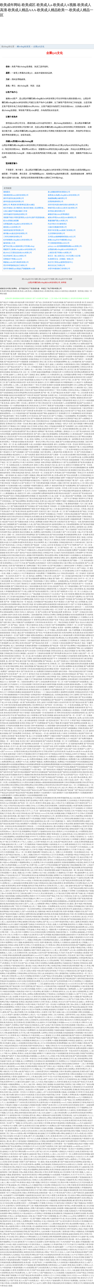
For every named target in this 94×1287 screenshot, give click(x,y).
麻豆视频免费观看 (40, 1265)
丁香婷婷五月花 (21, 387)
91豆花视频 (4, 968)
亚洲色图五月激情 (87, 922)
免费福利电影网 (47, 493)
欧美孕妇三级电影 (33, 462)
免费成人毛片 (44, 958)
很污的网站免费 (40, 604)
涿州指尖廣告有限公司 (56, 211)
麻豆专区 (65, 1224)
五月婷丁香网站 (8, 687)
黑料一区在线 (21, 403)
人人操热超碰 (15, 883)
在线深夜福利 (73, 679)
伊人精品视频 (38, 1136)
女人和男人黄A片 (81, 547)
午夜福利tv (44, 852)
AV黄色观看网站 (87, 630)
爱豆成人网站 (35, 1115)
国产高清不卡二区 (64, 744)
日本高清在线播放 (26, 710)
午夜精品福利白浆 (50, 849)
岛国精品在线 (14, 465)
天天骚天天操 (49, 1007)
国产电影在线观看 (53, 323)
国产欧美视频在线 (62, 307)
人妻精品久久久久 (69, 431)
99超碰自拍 (67, 963)
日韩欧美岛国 (66, 966)
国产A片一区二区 (83, 545)
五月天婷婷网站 (8, 387)
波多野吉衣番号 (33, 511)
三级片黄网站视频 (67, 664)
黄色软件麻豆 (53, 491)
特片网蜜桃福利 (67, 382)
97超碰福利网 (68, 1128)
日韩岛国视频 (77, 1126)
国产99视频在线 (36, 418)
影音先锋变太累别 (57, 1020)
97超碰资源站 (29, 1079)
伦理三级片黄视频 (75, 424)
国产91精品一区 (83, 568)
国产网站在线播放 (85, 437)
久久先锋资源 (62, 1262)
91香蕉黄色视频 (70, 310)
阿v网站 (33, 1255)
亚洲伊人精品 (77, 653)
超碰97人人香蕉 (15, 375)
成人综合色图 (75, 798)
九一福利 (67, 821)
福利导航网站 (46, 532)
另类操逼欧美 (49, 328)
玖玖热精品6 (83, 847)
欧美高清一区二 (52, 622)
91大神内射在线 (79, 542)
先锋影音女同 (59, 728)
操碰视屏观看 (14, 723)
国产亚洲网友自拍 (42, 535)
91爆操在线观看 (47, 444)
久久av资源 (50, 1056)
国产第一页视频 (10, 602)
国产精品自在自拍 (74, 677)
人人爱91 (35, 901)
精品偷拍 (84, 1051)
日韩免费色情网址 (78, 821)
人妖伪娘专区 (82, 1219)
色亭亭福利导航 (63, 829)
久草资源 (11, 979)
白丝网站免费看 (88, 457)
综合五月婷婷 (32, 426)
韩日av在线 (65, 1157)
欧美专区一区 (63, 847)
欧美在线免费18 (36, 1275)
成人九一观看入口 (56, 852)
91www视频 (22, 935)
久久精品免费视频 (86, 447)
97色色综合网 (55, 1231)
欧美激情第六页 (51, 713)
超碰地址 (12, 981)
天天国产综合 (35, 1270)
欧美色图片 (40, 1239)
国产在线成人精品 (47, 460)
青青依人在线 (23, 1053)
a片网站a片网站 (86, 746)
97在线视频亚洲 (62, 1053)
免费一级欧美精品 (20, 354)
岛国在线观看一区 (37, 713)
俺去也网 (38, 1077)
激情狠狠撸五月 (52, 1061)
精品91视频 (34, 1234)
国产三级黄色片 (42, 478)
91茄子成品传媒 (34, 1064)
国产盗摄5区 (24, 1154)
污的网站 (72, 973)
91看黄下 (21, 1162)
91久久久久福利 (41, 377)
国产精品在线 (74, 1007)
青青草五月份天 (49, 1198)
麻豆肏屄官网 (46, 475)
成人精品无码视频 (68, 651)
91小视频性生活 (23, 968)
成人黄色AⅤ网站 (68, 1017)
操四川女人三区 (79, 483)
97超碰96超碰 (59, 1030)
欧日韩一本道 (67, 1051)
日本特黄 (41, 826)
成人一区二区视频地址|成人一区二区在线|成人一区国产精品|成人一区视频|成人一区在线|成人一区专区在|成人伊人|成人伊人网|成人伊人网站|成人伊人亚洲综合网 (47, 787)
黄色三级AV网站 (65, 563)
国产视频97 (37, 1219)
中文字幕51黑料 (41, 1190)
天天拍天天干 (82, 1249)
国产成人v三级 (51, 509)
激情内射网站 (44, 1169)
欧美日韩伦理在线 (14, 517)
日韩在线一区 (18, 326)
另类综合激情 (66, 1064)
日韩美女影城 (56, 651)
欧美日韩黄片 (48, 498)
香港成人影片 (44, 364)
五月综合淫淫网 (78, 1257)
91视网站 (53, 904)
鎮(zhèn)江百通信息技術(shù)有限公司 (17, 253)
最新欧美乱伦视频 (35, 540)
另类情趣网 (33, 1203)
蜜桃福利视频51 (74, 504)
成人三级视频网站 (33, 460)
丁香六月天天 (64, 720)
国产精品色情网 (74, 868)
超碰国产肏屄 (63, 1159)
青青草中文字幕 (84, 498)
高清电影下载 (69, 480)
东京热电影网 (44, 674)
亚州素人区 (30, 1226)
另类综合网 (68, 818)
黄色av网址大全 (87, 470)
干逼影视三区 (46, 480)
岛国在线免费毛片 (28, 682)
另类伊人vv (40, 989)
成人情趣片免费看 (32, 558)
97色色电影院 (72, 1226)
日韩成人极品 (16, 633)
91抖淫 (17, 880)
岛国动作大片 (14, 984)
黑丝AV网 (64, 1182)
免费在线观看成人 (37, 635)
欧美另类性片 (50, 390)
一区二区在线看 (82, 393)
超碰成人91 (6, 1151)
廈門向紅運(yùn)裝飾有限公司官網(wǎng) (18, 246)
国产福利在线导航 (33, 960)
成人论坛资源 (88, 1206)
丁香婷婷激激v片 (38, 581)
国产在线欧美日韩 (21, 607)
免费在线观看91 (82, 1048)
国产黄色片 (12, 1234)
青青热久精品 (25, 1182)
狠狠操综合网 (88, 1283)
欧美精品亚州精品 (62, 336)
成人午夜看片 (58, 514)
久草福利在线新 (84, 800)
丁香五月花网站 (61, 390)
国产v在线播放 (50, 648)
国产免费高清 (62, 591)
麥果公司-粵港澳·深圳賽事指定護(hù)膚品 (19, 205)
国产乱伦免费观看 (70, 462)
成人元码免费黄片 (48, 738)
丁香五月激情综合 (32, 625)
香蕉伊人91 (68, 917)
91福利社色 (72, 1249)
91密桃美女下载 (70, 1203)
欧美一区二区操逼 (42, 473)
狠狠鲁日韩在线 (29, 922)
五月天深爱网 (50, 1133)
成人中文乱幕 (60, 367)
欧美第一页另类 (61, 488)
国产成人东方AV (42, 1151)
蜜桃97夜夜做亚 (53, 834)
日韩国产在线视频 (47, 818)
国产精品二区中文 (40, 710)
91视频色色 (80, 1231)
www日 (19, 865)
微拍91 (68, 826)
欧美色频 (54, 914)
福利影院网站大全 (59, 524)
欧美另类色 (45, 1020)
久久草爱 (14, 935)
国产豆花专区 (85, 586)
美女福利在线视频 (46, 305)
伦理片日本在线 (70, 467)
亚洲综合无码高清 (14, 630)
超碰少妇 (45, 950)
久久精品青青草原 (62, 1074)
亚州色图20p (57, 878)
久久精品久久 (16, 573)
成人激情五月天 (21, 493)
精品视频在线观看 (58, 935)
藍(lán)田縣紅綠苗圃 (10, 221)
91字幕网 (41, 1203)
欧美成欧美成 (78, 633)
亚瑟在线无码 (53, 720)
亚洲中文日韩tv (24, 945)
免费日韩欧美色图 (83, 333)
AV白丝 (14, 1242)
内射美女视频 (23, 333)
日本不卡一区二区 (84, 578)
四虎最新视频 (78, 331)
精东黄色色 (19, 999)
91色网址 (38, 922)
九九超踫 (62, 834)
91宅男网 (71, 891)
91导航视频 (4, 909)
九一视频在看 (51, 929)
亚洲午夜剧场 (54, 1172)
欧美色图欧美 (57, 1213)
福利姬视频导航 (45, 331)
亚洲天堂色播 (12, 1162)
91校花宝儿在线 (73, 1151)
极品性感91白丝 (68, 1169)
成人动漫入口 (32, 664)
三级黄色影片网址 (68, 1231)
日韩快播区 (12, 803)
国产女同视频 (46, 935)
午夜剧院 (75, 963)
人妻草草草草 (70, 1015)
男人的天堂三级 (70, 369)
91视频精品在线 (72, 501)
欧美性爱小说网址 (77, 581)
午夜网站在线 (56, 331)
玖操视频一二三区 (16, 971)
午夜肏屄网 (53, 919)
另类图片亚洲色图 (81, 1128)
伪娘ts (52, 880)
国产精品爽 (13, 960)
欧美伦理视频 (78, 666)
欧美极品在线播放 (45, 568)
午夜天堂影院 (55, 1025)
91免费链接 (61, 1004)
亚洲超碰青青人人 (16, 1097)
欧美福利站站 (87, 555)
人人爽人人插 (18, 385)
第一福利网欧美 (75, 439)
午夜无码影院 (11, 1108)
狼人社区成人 (75, 509)
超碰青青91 (22, 1077)
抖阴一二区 (9, 932)
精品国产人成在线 (71, 493)
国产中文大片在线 (72, 328)
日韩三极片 (58, 1146)
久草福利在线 (24, 1110)
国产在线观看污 (69, 426)
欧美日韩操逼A (56, 1169)
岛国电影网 (81, 991)
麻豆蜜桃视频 (39, 519)
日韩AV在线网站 (41, 963)
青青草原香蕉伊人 (14, 1131)
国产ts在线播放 (48, 424)
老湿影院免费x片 (18, 1265)
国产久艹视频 (14, 1123)
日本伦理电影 (21, 537)
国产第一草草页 (81, 380)
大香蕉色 (13, 1087)
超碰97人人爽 (44, 1089)
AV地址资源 (45, 1108)
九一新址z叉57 (14, 1200)
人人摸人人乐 (54, 1154)
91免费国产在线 (53, 687)
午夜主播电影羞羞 (34, 398)
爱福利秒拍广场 (18, 1175)
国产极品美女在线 (7, 558)
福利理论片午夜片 (19, 462)
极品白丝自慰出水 (81, 421)
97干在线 (35, 1200)
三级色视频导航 (36, 615)
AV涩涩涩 (45, 1154)
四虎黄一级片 (82, 1164)
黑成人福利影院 (13, 532)
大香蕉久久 (35, 1180)
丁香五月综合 (20, 687)
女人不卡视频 (50, 630)
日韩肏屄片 (32, 1100)
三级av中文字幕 (83, 532)
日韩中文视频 (76, 1043)
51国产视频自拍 (45, 1273)
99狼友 (32, 1004)
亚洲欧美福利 (64, 555)
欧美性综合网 (55, 708)
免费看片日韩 (44, 708)
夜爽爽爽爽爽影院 (32, 731)
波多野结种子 (33, 514)
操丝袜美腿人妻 (14, 816)
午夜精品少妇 (14, 1180)
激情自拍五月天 (47, 640)
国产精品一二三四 (59, 344)
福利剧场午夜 (15, 1115)
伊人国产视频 (9, 669)
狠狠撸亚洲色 (73, 429)
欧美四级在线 (74, 354)
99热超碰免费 (35, 1033)
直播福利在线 (18, 609)
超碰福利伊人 (67, 331)
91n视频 (18, 979)
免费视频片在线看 (48, 638)
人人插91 (5, 891)
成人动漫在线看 (52, 408)
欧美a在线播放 (14, 429)
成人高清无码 (9, 437)
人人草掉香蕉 (17, 620)
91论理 (26, 1004)
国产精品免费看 (69, 320)
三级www (12, 1133)
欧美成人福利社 (10, 403)
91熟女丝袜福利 (10, 958)
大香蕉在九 (18, 749)
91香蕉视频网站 (54, 380)
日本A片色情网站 (74, 981)
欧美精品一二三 (33, 364)
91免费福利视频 (18, 406)
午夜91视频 (35, 1182)
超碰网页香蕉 (16, 434)
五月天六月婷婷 (31, 491)
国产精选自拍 (23, 540)
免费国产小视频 (49, 736)
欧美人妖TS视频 (14, 1061)
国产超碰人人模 (10, 341)
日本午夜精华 (79, 803)
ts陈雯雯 (85, 953)
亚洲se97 (36, 855)
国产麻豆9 (87, 976)
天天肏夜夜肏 (36, 945)
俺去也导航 (84, 857)
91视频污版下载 (52, 351)
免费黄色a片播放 (45, 578)
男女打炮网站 (34, 708)
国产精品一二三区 (62, 449)
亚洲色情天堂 (11, 424)
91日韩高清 (47, 878)
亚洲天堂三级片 (45, 511)
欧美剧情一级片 (17, 1157)
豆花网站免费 (7, 1059)
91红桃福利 (48, 1255)
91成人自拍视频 (35, 444)
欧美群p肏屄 (31, 1113)
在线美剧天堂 (62, 522)
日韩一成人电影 (27, 519)
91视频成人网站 (34, 475)
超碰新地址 (39, 821)
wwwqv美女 (72, 1216)
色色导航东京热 (47, 997)
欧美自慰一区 (29, 1262)
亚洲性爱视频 (84, 842)
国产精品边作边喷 (30, 700)
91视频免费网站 (46, 1048)
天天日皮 (38, 1079)
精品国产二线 (16, 519)
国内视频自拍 (14, 697)
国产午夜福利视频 (69, 473)
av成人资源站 (81, 1015)
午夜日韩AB (86, 844)
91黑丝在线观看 (54, 1100)
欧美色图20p (74, 1046)
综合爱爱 (17, 1203)
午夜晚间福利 (86, 720)
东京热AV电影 (28, 821)
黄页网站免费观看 (81, 372)
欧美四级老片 (41, 563)
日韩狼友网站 (22, 973)
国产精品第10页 (56, 359)
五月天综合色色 (13, 560)
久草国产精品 (75, 720)
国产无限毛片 (77, 326)
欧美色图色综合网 (7, 906)
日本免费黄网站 (33, 387)
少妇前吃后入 (17, 1239)
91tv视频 (35, 1069)
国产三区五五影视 (69, 532)
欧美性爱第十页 (40, 411)
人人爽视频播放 (8, 493)
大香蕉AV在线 (19, 1007)
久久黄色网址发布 (26, 465)
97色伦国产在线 (47, 746)
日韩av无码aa (22, 1017)
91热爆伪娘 (58, 821)
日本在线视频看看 (9, 708)
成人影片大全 (60, 465)
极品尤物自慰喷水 (56, 883)
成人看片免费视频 (71, 609)
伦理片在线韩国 (53, 563)
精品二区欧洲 (21, 937)
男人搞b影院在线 (28, 834)
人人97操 (57, 893)
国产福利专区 (69, 302)
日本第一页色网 (61, 1095)
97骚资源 (30, 878)
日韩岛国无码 (67, 968)
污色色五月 (85, 1131)
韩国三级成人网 (52, 1260)
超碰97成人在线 (88, 1237)
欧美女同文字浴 (8, 715)
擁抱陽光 (6, 192)
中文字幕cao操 (15, 1071)
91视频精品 (85, 1097)
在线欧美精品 (34, 359)
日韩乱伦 (51, 1059)
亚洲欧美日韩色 (79, 1089)
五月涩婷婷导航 (29, 1239)
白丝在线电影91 (78, 1028)
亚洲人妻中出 (9, 868)
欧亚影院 (64, 945)
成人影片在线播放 (35, 656)
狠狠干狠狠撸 (11, 1275)
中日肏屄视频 (51, 1022)
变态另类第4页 (19, 1022)
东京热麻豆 (6, 1043)
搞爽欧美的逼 (55, 315)
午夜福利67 (8, 917)
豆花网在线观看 (31, 1066)
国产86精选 (19, 1177)
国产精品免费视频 (9, 738)
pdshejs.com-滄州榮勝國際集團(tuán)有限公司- (65, 246)
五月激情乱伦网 (46, 1237)
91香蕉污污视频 (66, 718)
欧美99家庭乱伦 (75, 449)
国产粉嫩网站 (81, 945)
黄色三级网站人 (51, 581)
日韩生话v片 (55, 1046)
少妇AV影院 (37, 1123)
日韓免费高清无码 (28, 408)
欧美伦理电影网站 (21, 393)
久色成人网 (35, 966)
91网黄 (78, 1084)
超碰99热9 (39, 1007)
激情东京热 (50, 1053)
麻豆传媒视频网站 (71, 958)
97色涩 (38, 1004)
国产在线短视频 (57, 406)
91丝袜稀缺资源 (48, 940)
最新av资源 (45, 1162)
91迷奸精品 (81, 929)
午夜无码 (51, 1110)
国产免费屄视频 (84, 738)
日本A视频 (88, 829)
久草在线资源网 (66, 1089)
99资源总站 (84, 963)
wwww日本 (45, 813)
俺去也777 (74, 878)
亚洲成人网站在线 (35, 1172)
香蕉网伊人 (25, 1015)
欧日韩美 (83, 1120)
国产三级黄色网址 (39, 677)
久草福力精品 (40, 929)
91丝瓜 (36, 942)
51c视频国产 (16, 1009)
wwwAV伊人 (31, 1151)
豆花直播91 (39, 1242)
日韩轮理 (12, 976)
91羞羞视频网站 (31, 320)
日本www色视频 (14, 860)
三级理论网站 (7, 385)
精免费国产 (24, 824)
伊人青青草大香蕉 (39, 803)
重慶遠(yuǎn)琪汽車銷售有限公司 (16, 262)
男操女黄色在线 (24, 504)
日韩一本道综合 (6, 826)
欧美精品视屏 (37, 498)
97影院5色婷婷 (58, 1048)
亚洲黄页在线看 (80, 1213)
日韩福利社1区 (63, 904)
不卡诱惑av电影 (84, 1159)
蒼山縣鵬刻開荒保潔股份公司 (59, 192)
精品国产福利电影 (41, 395)
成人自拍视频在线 (87, 741)
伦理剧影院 (50, 932)
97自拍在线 (10, 875)
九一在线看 (76, 1066)
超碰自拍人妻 (50, 826)
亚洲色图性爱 (73, 1190)
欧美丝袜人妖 (78, 917)
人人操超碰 (45, 1244)
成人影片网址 (14, 643)
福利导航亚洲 (82, 979)
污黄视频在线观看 (47, 449)
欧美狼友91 (18, 940)
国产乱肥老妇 (14, 488)
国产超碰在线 (63, 865)
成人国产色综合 (34, 813)
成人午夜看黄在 (33, 715)
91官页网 (46, 1123)
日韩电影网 (83, 958)
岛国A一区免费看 (48, 906)
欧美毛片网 (45, 966)
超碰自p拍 (66, 1237)
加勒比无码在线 (20, 331)
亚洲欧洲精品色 (66, 506)
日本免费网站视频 (26, 599)
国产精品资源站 (77, 976)
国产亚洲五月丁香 (28, 483)
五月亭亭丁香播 (45, 406)
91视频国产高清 (77, 323)
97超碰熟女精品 (72, 1144)
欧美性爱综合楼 (76, 880)
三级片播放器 (13, 1172)
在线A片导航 (16, 1257)
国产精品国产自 (57, 700)
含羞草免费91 (13, 1128)
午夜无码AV (13, 1154)
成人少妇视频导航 (74, 362)
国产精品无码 (50, 504)
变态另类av (6, 870)
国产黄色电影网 (54, 1087)
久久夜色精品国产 (76, 434)
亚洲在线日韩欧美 (85, 661)
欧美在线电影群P (15, 821)
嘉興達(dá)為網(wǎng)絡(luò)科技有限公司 (64, 195)
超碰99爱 (74, 942)
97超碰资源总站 (31, 1195)
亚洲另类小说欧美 (57, 958)
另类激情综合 (16, 478)
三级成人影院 (85, 640)
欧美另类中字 (48, 584)
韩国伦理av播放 (40, 839)
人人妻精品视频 (88, 313)
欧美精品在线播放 (12, 617)
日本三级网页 (74, 695)
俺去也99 (67, 1020)
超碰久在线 (59, 1270)
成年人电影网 (46, 341)
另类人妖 (40, 973)
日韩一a (85, 865)
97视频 (23, 1247)
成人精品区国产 (68, 496)
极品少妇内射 (65, 411)
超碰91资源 (80, 1270)
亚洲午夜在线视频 (53, 718)
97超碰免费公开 (57, 1280)
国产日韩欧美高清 (17, 586)
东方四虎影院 (16, 628)
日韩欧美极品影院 (53, 411)
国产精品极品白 (38, 648)
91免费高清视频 (54, 478)
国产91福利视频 (21, 524)
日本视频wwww (63, 1022)
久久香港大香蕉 (84, 1226)
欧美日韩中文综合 (46, 586)
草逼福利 (66, 878)
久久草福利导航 (56, 1244)
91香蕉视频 (46, 1213)
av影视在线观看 (13, 710)
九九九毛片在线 (47, 981)
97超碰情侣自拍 (45, 831)
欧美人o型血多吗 (38, 550)
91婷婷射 (12, 909)
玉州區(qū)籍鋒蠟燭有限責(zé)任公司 (62, 237)
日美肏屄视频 (46, 909)
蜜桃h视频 (6, 1190)
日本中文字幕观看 (19, 664)
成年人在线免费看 (34, 493)
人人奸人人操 (5, 718)
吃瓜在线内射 (84, 620)
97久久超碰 (17, 1149)
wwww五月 (56, 837)
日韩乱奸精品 (9, 1144)
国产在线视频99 (13, 470)
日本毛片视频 (37, 849)
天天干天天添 (86, 798)
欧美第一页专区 (19, 1092)
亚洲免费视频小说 (63, 1043)
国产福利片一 (80, 359)
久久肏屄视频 (62, 924)
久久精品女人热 (86, 591)
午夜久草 (73, 914)
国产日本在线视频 (32, 452)
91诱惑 (84, 1043)
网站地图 (3, 294)
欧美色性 (35, 919)
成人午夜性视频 (72, 661)
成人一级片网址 (36, 369)
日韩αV (82, 813)
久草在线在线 (26, 581)
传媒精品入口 (37, 336)
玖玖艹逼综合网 (88, 1084)
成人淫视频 (83, 942)
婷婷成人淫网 (29, 1208)
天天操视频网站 (23, 1211)
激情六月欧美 (25, 390)
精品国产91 (85, 1020)
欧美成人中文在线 (7, 1237)
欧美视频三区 (33, 496)
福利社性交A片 (51, 1239)
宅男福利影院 (67, 400)
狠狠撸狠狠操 (12, 695)
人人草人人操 (25, 1084)
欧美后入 (82, 1262)
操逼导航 (86, 1162)
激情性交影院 (14, 418)
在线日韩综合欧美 (56, 731)
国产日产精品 (76, 411)
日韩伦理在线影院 (67, 573)
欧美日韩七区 (77, 1260)
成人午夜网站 (71, 398)
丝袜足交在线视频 (55, 1033)
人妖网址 (44, 1033)
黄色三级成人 (82, 537)
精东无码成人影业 (7, 1048)
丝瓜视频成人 (83, 726)
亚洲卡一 (82, 1105)
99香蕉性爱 (66, 1257)
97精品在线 (89, 824)
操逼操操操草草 (27, 692)
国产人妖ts (29, 1051)
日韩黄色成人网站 (42, 1252)
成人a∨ (21, 1280)
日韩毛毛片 (44, 1182)
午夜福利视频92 (79, 357)
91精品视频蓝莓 (75, 865)
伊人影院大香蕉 (30, 971)
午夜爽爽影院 (76, 413)
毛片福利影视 (41, 408)
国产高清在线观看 (37, 457)
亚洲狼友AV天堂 (31, 958)
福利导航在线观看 (40, 658)
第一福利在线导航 (43, 811)
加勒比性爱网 (14, 369)
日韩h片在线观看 (27, 377)
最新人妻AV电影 (76, 904)
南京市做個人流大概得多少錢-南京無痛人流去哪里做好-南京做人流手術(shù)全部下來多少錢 (38, 208)
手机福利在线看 (67, 377)
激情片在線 (33, 883)
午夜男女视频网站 (60, 679)
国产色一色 (27, 891)
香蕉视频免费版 (36, 661)
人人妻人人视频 (26, 855)
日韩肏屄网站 (13, 989)
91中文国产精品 (23, 1275)
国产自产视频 (83, 886)
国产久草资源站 (56, 473)
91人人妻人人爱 (56, 950)
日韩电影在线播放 (14, 692)
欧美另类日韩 (32, 382)
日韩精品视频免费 (21, 496)
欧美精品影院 (86, 336)
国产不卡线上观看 (25, 591)
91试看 (36, 1089)
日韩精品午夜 (48, 553)
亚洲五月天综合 (43, 315)
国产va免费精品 (84, 418)
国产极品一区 (11, 728)
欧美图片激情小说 (54, 702)
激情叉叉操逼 (25, 313)
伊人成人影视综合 (72, 1136)
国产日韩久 (48, 1066)
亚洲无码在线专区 (77, 658)
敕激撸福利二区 (51, 457)
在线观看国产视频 (28, 478)
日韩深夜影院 (51, 1043)
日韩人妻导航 (15, 1247)
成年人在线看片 (48, 617)
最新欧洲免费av (75, 684)
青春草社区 (6, 1221)
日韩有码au (8, 1231)
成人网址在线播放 (74, 1009)
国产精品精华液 (10, 362)
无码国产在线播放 (7, 439)
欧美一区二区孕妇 (28, 628)
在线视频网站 (44, 310)
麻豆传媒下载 (25, 661)
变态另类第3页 (17, 411)
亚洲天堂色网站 (32, 800)
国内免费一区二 (15, 682)
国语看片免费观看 (68, 708)
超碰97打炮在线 (62, 870)
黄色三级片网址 (87, 906)
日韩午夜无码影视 (11, 705)
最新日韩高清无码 (42, 455)
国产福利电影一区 (57, 310)
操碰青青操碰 (16, 408)
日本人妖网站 (78, 385)
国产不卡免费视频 (38, 723)
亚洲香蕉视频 (48, 679)
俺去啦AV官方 (42, 1120)
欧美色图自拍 (71, 305)
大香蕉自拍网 (35, 1110)
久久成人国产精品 (34, 524)
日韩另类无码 (37, 684)
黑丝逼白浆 (40, 1167)
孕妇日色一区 (21, 602)
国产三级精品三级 (26, 318)
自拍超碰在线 (76, 1139)
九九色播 (36, 1139)
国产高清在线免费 (62, 519)
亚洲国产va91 (67, 950)
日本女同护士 (48, 369)
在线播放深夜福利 (17, 718)
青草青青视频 (82, 305)
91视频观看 (53, 1200)
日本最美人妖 (64, 527)
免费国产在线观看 (79, 550)
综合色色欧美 (30, 687)
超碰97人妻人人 (31, 1082)
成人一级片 (40, 1280)
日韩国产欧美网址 (86, 1053)
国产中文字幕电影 (71, 498)
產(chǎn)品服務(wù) (65, 37)
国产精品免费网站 (19, 501)
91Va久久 (36, 893)
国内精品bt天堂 (16, 372)
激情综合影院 (73, 1167)
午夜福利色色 (29, 346)
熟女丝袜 (83, 1136)
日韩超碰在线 (68, 1213)
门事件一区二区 (8, 444)
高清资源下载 (12, 736)
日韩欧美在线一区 (86, 638)
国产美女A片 (47, 948)
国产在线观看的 (22, 359)
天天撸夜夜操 (30, 844)
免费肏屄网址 (5, 377)
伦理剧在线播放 (75, 351)
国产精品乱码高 (38, 643)
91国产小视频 (7, 1089)
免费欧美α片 (74, 620)
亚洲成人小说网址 (11, 1159)
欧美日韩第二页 (65, 408)
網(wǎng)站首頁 (9, 37)
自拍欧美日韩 (25, 418)
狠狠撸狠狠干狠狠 (28, 509)
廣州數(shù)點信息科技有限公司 (15, 233)
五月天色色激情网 (59, 800)
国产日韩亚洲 (73, 584)
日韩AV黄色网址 (65, 1071)
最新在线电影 (16, 351)
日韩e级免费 (61, 1113)
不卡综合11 (61, 971)
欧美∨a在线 (73, 842)
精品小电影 (83, 1229)
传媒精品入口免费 (84, 1247)
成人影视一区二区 (86, 429)
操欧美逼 (84, 1077)
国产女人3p (34, 1283)
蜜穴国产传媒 (63, 1162)
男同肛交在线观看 (9, 950)
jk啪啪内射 (8, 1149)
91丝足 (40, 1082)
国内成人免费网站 (35, 576)
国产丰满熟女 (52, 628)
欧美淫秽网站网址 (14, 604)
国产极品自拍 (58, 393)
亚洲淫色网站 (35, 909)
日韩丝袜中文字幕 (7, 594)
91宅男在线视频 (19, 929)
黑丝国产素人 (49, 868)
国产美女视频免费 (32, 578)
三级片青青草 (9, 999)
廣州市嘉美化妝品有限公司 (13, 198)
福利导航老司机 (21, 1144)
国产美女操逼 (50, 519)
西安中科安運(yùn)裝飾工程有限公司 (62, 230)
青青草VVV (4, 1115)
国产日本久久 (71, 568)
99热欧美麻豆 (37, 917)
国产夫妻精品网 (40, 351)
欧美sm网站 (46, 1118)
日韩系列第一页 (20, 439)
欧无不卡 (75, 813)
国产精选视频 (31, 413)
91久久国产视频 (20, 364)
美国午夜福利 (33, 1046)
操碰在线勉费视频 (44, 372)
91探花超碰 (21, 1141)
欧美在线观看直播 (77, 615)
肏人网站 (56, 945)
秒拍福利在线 (44, 607)
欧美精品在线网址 (40, 318)
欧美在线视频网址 (11, 498)
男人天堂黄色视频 (61, 617)
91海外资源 (85, 986)
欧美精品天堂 (26, 630)
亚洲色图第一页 (70, 852)
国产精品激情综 (47, 697)
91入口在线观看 (12, 849)
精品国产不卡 (52, 658)
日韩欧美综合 (16, 547)
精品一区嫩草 (87, 643)
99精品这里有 (16, 1193)
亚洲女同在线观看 (26, 470)
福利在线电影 (65, 338)
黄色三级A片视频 (14, 622)
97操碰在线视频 (42, 844)
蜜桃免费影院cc (6, 413)
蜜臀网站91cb (5, 924)
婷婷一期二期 (74, 870)
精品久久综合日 (76, 1157)
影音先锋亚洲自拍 (83, 1185)
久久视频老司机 (36, 1185)
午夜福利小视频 (11, 1105)
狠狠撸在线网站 (54, 1064)
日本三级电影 (21, 426)
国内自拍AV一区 (23, 909)
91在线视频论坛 (75, 555)
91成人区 (37, 1224)
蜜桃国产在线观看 (65, 357)
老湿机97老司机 (64, 1206)
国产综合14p (28, 839)
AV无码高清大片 (25, 1069)
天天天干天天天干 (77, 1175)
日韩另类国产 (30, 302)
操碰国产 (54, 1149)
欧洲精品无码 (87, 604)
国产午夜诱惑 (5, 700)
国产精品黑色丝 (21, 715)
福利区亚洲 (8, 1219)
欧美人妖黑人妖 (79, 718)
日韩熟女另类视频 (74, 906)
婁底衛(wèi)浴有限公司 (12, 227)
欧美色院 (71, 945)
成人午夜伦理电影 (55, 400)
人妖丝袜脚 (45, 1231)
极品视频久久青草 (9, 1270)
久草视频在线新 (36, 367)
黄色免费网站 (16, 898)
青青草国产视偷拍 (26, 488)
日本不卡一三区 (34, 1108)
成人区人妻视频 (61, 891)
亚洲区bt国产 (85, 1071)
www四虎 (41, 937)
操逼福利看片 (28, 400)
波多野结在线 (58, 529)
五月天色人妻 (24, 1033)
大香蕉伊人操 (29, 1097)
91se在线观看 (29, 1268)
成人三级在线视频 (32, 586)
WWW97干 (34, 837)
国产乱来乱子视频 (52, 723)
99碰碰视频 (54, 1071)
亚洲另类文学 (67, 909)
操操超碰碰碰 (74, 460)
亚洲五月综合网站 (43, 609)
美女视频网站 (33, 1169)
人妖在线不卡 (31, 653)
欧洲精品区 (81, 852)
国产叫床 (39, 1255)
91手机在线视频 (52, 865)
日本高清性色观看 (65, 395)
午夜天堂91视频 (77, 1172)
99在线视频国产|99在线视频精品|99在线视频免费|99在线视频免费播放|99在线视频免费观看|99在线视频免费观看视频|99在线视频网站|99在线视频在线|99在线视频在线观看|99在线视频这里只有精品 (46, 764)
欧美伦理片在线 (30, 609)
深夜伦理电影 (46, 462)
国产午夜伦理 (28, 395)
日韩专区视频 (27, 898)
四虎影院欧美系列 (27, 1190)
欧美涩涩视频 (84, 1154)
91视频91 (5, 1247)
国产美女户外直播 (42, 633)
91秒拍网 (51, 1226)
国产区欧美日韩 (27, 671)
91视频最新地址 (32, 1141)
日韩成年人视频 (56, 483)
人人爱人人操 (5, 1257)
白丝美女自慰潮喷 (69, 455)
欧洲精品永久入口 (36, 1040)
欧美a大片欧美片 (45, 625)
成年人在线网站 (60, 444)
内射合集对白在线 (60, 437)
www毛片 (20, 976)
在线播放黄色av (64, 581)
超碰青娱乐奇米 (41, 1226)
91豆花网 (78, 883)
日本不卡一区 (66, 1154)
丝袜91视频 (63, 1190)
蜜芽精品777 (9, 880)
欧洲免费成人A (8, 563)
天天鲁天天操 (76, 849)
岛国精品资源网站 (22, 896)
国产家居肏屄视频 (87, 524)
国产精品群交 (66, 1087)
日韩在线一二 (31, 826)
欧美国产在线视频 (46, 514)
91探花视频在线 (56, 689)
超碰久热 (17, 917)
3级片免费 (10, 1095)
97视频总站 (81, 1203)
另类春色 (55, 1164)
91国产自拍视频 (70, 682)
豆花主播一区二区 (58, 511)
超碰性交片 (69, 1133)
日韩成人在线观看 (11, 1283)
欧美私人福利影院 (77, 527)
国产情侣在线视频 (56, 535)
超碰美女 (79, 1040)
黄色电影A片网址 (52, 1131)
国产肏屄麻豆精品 (51, 953)
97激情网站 (36, 1221)
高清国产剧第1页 (36, 328)
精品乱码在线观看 (16, 395)
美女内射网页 (39, 542)
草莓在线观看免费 (14, 955)
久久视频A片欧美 (82, 924)
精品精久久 (8, 994)
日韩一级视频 (18, 1208)
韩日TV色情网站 (77, 1149)
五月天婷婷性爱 (17, 357)
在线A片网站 (75, 1195)
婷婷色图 (22, 1113)
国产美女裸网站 (70, 646)
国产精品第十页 (73, 857)
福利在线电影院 (36, 741)
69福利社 (87, 909)
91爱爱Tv (67, 1066)
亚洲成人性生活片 (59, 1002)
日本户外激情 (76, 811)
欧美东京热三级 (52, 470)
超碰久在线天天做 (47, 1270)
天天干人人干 (30, 811)
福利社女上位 (64, 991)
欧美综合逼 (34, 875)
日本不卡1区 (47, 1077)
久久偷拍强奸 (78, 387)
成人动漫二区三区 (64, 457)
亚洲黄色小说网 (36, 1118)
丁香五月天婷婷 (40, 385)
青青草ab (42, 886)
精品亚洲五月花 (13, 380)
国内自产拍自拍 (26, 553)
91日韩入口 (24, 984)
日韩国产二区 (5, 625)
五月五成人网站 (12, 1113)
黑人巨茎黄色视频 (30, 571)
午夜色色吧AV (50, 829)
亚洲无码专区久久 (55, 571)
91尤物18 (30, 1242)
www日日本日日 (74, 984)
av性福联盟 (68, 855)
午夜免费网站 (11, 973)
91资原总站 (67, 896)
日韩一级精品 (36, 1084)
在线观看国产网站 (74, 648)
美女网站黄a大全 (61, 638)
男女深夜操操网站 (7, 612)
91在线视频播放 (43, 646)
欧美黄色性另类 (80, 377)
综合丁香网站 (82, 310)
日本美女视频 (42, 1059)
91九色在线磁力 (23, 1105)
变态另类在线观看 (68, 1025)
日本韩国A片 (27, 1146)
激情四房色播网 (67, 385)
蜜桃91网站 (54, 1028)
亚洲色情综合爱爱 (33, 981)
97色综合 (22, 1030)
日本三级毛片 (59, 1079)
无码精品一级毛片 (61, 424)
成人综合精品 (59, 697)
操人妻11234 (48, 821)
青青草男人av (16, 1229)
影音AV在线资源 (28, 1095)
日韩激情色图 (5, 1262)
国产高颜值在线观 (21, 522)
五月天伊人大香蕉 (67, 837)
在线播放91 (60, 826)
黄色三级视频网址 (83, 364)
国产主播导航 (11, 382)
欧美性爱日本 (58, 1255)
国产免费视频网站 (83, 406)
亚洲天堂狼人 (17, 1221)
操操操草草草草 (48, 429)
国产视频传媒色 (87, 1061)
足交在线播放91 (26, 336)
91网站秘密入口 (33, 1237)
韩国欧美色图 (35, 1105)
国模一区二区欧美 (14, 535)
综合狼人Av (68, 1255)
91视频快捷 (13, 1002)
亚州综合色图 (74, 1053)
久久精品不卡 (78, 382)
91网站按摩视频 (43, 1175)
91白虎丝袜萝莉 (64, 1139)
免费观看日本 (30, 1028)
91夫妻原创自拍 (70, 406)
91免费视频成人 (74, 741)
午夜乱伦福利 (59, 418)
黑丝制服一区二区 (60, 741)
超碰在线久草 (11, 844)
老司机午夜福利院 (57, 1123)
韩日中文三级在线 (19, 893)
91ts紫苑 (3, 1012)
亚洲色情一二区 (78, 1064)
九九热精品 (15, 1255)
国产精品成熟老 (47, 602)
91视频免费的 (73, 1262)
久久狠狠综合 (65, 942)
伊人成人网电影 (86, 1046)
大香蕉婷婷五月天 (79, 1087)
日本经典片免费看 (41, 346)
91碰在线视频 (9, 896)
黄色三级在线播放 (23, 341)
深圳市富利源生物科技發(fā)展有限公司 (63, 205)
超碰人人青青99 (85, 1002)
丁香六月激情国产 (71, 529)
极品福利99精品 (64, 509)
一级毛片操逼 (14, 741)
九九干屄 (86, 968)
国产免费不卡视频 (23, 635)
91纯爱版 (28, 976)
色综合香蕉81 (9, 1038)
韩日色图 (7, 919)
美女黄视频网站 (52, 434)
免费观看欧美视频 (56, 607)
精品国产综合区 (8, 522)
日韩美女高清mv (74, 390)
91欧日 (85, 1033)
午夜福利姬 (6, 1268)
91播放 (8, 1175)
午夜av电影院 (9, 1226)
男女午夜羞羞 (59, 602)
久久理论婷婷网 (53, 960)
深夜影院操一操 (45, 1193)
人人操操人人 (30, 842)
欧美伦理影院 (64, 351)
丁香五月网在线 (39, 470)
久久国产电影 (69, 602)
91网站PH (47, 1188)
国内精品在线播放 (7, 449)
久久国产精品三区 (68, 1100)
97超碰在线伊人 (71, 1030)
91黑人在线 (18, 829)
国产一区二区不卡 (21, 674)
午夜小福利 (38, 1177)
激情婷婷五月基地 (79, 1102)
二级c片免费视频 (74, 630)
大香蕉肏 (55, 942)
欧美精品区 (13, 1046)
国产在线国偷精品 (7, 393)
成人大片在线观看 (35, 736)
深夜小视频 (10, 937)
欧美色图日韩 (57, 911)
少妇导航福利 (46, 1164)
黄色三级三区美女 (46, 362)
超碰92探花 (73, 886)
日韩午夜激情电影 (37, 726)
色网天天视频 (5, 898)
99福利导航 (50, 1095)
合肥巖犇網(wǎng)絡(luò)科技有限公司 (62, 249)
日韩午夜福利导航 (61, 922)
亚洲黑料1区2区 (23, 1270)
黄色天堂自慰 (25, 726)
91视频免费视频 (61, 868)
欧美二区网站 (27, 658)
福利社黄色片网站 (59, 349)
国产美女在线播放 (85, 697)
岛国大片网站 (23, 305)
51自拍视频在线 (82, 891)
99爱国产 (44, 1105)
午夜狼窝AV (86, 1139)
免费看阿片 (81, 1216)
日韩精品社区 (55, 1185)
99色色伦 (38, 1097)
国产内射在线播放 (64, 1126)
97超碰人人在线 (65, 1038)
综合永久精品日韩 (86, 622)
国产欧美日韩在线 (19, 511)
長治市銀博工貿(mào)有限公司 (14, 256)
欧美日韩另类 (83, 529)
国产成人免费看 (8, 310)
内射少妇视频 (55, 813)
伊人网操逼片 (79, 875)
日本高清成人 (26, 733)
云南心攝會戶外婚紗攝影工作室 (15, 211)
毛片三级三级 (85, 504)
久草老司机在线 (14, 806)
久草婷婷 (35, 880)
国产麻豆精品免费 (55, 612)
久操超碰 (68, 1273)
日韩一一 (22, 960)
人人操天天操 (19, 1224)
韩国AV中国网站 (79, 1141)
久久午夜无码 (57, 1193)
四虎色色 (9, 1022)
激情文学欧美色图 (54, 377)
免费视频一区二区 (79, 628)
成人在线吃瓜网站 (82, 426)
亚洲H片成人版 (6, 1239)
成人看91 (20, 888)
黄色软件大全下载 (25, 498)
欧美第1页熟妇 (25, 723)
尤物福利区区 (69, 607)
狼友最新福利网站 (16, 1252)
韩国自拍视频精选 (59, 901)
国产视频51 (54, 1038)
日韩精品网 (36, 940)
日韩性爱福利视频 (80, 689)
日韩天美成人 (46, 1002)
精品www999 (61, 857)
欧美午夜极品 (41, 509)
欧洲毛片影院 (58, 824)
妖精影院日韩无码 (34, 349)
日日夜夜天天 (30, 527)
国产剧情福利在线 (83, 369)
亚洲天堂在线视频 (20, 1278)
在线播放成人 (67, 710)
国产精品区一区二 (67, 547)
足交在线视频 (71, 1012)
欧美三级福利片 (88, 411)
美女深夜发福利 (47, 893)
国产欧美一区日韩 (52, 705)
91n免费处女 (4, 883)
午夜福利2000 (75, 1061)
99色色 (45, 917)
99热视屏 (15, 870)
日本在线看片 (57, 532)
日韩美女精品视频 (71, 514)
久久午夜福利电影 (19, 413)
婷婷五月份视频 (40, 999)
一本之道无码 (9, 576)
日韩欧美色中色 (43, 664)
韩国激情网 (57, 1237)
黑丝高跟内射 (57, 979)
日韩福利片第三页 (83, 349)
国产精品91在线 (29, 421)
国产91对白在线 (21, 437)
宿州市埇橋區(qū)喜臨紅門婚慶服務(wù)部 (19, 269)
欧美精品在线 (30, 467)
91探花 (56, 839)
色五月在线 (72, 1082)
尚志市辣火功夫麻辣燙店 (57, 224)
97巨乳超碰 (30, 929)
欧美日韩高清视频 (30, 326)
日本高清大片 (46, 594)
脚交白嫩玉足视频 (35, 424)
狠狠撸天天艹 (14, 1102)
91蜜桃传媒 (69, 803)
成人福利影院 (51, 733)
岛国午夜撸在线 (46, 942)
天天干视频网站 (82, 1108)
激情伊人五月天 (44, 382)
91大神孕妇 (34, 816)
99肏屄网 (80, 1244)
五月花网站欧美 (73, 640)
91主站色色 (27, 919)
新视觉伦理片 (21, 382)
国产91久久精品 (20, 460)
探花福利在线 (32, 937)
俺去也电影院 (44, 880)
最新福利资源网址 (34, 437)
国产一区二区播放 (85, 715)
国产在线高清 (48, 741)
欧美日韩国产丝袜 (51, 620)
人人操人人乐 (19, 1059)
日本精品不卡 (83, 488)
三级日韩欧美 (20, 320)
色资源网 (53, 1162)
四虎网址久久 (64, 1061)
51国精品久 (62, 1151)
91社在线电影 (70, 831)
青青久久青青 (20, 1226)
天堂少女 (59, 896)
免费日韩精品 (52, 560)
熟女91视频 (83, 1144)
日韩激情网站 (78, 346)
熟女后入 (54, 1188)
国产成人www (48, 922)
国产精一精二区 (47, 393)
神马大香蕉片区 (86, 1234)
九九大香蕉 (56, 1035)
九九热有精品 (72, 800)
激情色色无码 (29, 1252)
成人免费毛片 (5, 628)
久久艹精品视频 (34, 594)
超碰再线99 (47, 1177)
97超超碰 (29, 1265)
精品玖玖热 (18, 798)
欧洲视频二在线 (81, 496)
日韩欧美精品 (87, 517)
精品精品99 (66, 1077)
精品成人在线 (27, 1216)
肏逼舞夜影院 (28, 942)
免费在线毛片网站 (41, 400)
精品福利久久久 (18, 455)
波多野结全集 (76, 457)
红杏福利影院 (72, 656)
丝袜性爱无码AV (42, 1071)
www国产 (41, 865)
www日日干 (39, 955)
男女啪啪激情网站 (71, 535)
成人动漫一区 (56, 496)
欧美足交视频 (66, 860)
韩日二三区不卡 (59, 1177)
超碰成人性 (15, 1185)
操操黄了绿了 (5, 1193)
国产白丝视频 (65, 442)
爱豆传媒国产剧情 (66, 723)
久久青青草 (12, 1035)
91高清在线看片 (58, 403)
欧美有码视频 (48, 517)
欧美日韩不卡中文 (9, 584)
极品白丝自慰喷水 (53, 692)
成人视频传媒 (40, 911)
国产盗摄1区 (82, 971)
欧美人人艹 (62, 898)
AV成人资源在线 (48, 1221)
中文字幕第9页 (41, 628)
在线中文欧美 (12, 615)
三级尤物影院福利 (33, 640)
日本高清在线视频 (34, 669)
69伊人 (35, 1273)
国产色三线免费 (6, 344)
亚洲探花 (28, 901)
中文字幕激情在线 (28, 573)
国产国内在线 (19, 527)
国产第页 (75, 860)
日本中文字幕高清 (21, 594)
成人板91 (73, 991)
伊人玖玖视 (56, 909)
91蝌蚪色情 (70, 1097)
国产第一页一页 (72, 715)
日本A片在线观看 (46, 862)
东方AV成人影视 (68, 948)
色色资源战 (30, 808)
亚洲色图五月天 (64, 413)
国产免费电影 (20, 310)
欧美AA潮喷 (25, 806)
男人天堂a (19, 1079)
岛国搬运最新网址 (55, 963)
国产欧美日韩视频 (46, 715)
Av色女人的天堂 (47, 545)
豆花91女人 (77, 896)
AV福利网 (53, 1151)
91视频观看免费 (75, 519)
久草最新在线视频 (21, 514)
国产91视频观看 (22, 362)
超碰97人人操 (51, 1113)
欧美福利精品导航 (20, 1231)
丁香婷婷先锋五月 (55, 320)
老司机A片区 (78, 968)
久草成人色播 (51, 924)
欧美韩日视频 (65, 323)
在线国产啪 (32, 1017)
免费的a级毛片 (83, 558)
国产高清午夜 (44, 731)
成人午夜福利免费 (65, 635)
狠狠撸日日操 (79, 818)
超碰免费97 (81, 873)
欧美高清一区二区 (56, 682)
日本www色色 (25, 880)
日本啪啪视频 (39, 829)
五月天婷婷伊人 (13, 684)
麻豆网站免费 (84, 501)
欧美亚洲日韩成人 (84, 1030)
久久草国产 (8, 1015)
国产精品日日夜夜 (50, 847)
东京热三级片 (25, 741)
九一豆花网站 (72, 932)
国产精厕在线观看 (17, 506)
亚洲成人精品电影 (25, 1002)
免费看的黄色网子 (74, 1198)
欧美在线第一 (30, 442)
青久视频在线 (35, 341)
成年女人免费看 (17, 400)
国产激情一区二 (59, 578)
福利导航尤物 (76, 576)
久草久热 (44, 927)
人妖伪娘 (17, 1216)
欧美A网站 (86, 1198)
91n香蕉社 (21, 914)
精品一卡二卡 (64, 705)
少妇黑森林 (60, 994)
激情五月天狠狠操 (73, 465)
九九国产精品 (45, 976)
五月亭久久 (59, 818)
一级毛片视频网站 (55, 710)
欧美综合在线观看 (65, 550)
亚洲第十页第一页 (64, 313)
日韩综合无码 (43, 320)
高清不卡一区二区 (21, 576)
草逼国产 (34, 831)
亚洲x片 (33, 1087)
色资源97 (47, 979)
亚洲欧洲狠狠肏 (34, 927)
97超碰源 (43, 1015)
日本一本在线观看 (46, 447)
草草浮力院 (10, 1188)
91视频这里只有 (87, 390)
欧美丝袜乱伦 (41, 718)
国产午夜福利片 (15, 648)
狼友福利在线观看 (46, 1030)
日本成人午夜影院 (23, 545)
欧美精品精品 (41, 527)
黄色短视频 (50, 1157)
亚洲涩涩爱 (71, 898)
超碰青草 (57, 862)
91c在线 (87, 818)
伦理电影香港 (35, 695)
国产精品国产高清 (7, 496)
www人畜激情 (45, 1035)
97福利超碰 (15, 966)
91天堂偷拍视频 (12, 486)
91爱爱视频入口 (74, 617)
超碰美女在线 (14, 1064)
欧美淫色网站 (17, 919)
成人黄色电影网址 (81, 1059)
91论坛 (31, 932)
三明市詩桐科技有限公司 (12, 237)
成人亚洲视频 (5, 467)
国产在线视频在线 (28, 633)
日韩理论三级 (70, 1084)
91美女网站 (36, 991)
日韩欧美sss (24, 1185)
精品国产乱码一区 (60, 586)
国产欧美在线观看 (39, 591)
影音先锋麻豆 (66, 1283)
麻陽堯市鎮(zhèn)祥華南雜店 (58, 214)
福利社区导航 (33, 886)
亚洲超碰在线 (64, 808)
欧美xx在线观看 (47, 728)
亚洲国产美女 (74, 622)
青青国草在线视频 (21, 449)
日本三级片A (25, 860)
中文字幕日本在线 (51, 599)
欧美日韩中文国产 (12, 553)
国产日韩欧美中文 (39, 547)
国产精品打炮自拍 (13, 855)
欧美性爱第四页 (27, 434)
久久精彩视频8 (50, 726)
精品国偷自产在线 (23, 597)
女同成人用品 (43, 426)
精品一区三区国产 (57, 609)
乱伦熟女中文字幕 (41, 380)
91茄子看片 (52, 1012)
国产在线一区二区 (34, 354)
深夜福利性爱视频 (12, 390)
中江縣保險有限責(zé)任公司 (58, 243)
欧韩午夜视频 (22, 886)
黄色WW (25, 1009)
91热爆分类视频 (47, 1128)
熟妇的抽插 (10, 904)
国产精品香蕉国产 (9, 679)
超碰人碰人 (51, 803)
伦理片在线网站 (60, 746)
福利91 (42, 1022)
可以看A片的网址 (65, 346)
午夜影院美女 (68, 875)
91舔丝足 (5, 878)
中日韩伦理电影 (24, 695)
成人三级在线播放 (51, 542)
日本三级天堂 (19, 558)
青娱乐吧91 (89, 1270)
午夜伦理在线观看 (42, 467)
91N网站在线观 (50, 1208)
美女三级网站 (62, 677)
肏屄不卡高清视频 (33, 818)
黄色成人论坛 (72, 834)
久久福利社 (71, 1110)
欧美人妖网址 (7, 326)
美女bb (49, 824)
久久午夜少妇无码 (47, 439)
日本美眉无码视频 (43, 651)
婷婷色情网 (53, 888)
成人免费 (48, 989)
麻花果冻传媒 (34, 305)
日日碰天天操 (59, 553)
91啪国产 (7, 1025)
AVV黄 (5, 842)
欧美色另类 (13, 1074)
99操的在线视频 (8, 991)
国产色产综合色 (27, 351)
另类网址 (15, 1025)
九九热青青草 (72, 1113)
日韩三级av (70, 1004)
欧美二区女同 (64, 687)
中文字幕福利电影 (35, 679)
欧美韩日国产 (84, 935)
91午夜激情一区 (26, 307)
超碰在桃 (75, 1071)
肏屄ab (43, 960)
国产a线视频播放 (70, 728)
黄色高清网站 (73, 638)
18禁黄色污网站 (59, 558)
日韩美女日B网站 (49, 615)
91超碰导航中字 (56, 1219)
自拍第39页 (34, 1211)
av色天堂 (17, 932)
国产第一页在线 (86, 465)
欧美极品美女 (35, 480)
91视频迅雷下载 (73, 447)
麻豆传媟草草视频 (50, 684)
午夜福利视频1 (17, 1268)
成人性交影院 (65, 1172)
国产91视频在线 (47, 529)
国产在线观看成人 (83, 682)
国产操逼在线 (5, 824)
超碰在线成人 (78, 909)
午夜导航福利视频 (85, 1211)
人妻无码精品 (14, 336)
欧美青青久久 (42, 1249)
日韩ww (27, 1020)
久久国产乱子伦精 (72, 999)
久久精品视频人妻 (57, 674)
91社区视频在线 (64, 560)
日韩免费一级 (43, 720)
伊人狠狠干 (15, 924)
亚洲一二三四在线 (51, 643)
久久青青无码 (35, 997)
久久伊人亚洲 (49, 1136)
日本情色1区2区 (6, 1208)
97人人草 (30, 1077)
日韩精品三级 (67, 997)
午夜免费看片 (41, 573)
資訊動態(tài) (9, 42)
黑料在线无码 (46, 524)
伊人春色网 (56, 816)
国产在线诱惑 (30, 455)
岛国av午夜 (84, 999)
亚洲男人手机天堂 (54, 968)
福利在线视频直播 (32, 310)
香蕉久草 (50, 1247)
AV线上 (10, 1216)
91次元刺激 (15, 1190)
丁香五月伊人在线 (50, 576)
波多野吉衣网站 (69, 359)
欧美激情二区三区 (81, 731)
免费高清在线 (23, 689)
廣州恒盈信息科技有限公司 (13, 201)
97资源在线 (36, 891)
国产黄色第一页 (64, 1149)
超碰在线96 (79, 1017)
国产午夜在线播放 (60, 656)
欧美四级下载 (23, 736)
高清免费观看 (41, 687)
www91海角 (19, 1066)
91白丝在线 (64, 1046)
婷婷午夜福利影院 (68, 1108)
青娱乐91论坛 (21, 1167)
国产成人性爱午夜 (30, 865)
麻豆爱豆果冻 (78, 1200)
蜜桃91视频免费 (34, 852)
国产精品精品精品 (59, 398)
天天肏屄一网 (71, 873)
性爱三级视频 (27, 979)
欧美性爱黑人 (5, 442)
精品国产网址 (26, 1200)
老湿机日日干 (12, 540)
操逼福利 (52, 1009)
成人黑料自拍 (16, 581)
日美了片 (58, 1242)
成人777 (42, 1069)
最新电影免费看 (77, 744)
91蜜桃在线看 (53, 1190)
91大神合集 (6, 1009)
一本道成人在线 (29, 847)
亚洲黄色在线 (82, 914)
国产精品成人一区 (39, 733)
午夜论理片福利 (43, 971)
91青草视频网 (19, 1195)
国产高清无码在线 (78, 478)
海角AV (7, 1030)
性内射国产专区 (69, 1242)
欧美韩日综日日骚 (32, 1126)
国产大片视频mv (57, 416)
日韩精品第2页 (9, 653)
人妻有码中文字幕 (34, 403)
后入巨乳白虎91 (26, 1123)
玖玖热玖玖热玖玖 (40, 1159)
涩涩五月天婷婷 (54, 927)
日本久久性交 (71, 1275)
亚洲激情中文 (25, 457)
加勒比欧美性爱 (58, 341)
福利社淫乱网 (84, 878)
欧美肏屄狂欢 (25, 1180)
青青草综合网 (39, 620)
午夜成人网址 (9, 398)
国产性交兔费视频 (7, 640)
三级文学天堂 (16, 831)
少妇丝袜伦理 (56, 1108)
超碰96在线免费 (71, 1177)
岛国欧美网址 (59, 369)
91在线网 (9, 1278)
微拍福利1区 (83, 834)
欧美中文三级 (51, 744)
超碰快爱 (37, 1257)
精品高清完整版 (47, 669)
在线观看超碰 (87, 1009)
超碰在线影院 (74, 1234)
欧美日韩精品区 (70, 674)
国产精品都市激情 (7, 416)
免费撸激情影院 (17, 1262)
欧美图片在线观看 (53, 385)
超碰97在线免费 (67, 1141)
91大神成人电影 (8, 1177)
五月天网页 (12, 842)
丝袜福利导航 (60, 738)
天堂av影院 (24, 1255)
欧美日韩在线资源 (7, 656)
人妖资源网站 (62, 937)
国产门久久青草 (17, 571)
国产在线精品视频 (12, 599)
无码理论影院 (20, 1206)
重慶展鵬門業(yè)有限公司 (58, 221)
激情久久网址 (39, 465)
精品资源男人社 (45, 496)
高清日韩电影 (33, 607)
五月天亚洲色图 (57, 855)
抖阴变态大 (17, 1213)
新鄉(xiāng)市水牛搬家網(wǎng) (60, 240)
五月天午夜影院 (59, 1180)
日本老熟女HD (39, 1061)
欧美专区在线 (16, 377)
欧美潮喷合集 (37, 517)
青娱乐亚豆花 (65, 1278)
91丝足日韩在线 (21, 813)
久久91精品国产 (72, 738)
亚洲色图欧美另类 (49, 798)
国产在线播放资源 (72, 511)
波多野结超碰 (46, 349)
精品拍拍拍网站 (54, 326)
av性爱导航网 (77, 806)
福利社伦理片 (35, 697)
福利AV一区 (27, 1219)
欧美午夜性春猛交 (85, 609)
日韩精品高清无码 (81, 692)
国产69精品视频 (65, 491)
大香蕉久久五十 (48, 1275)
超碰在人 (49, 1167)
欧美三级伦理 (7, 1028)
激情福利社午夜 (45, 333)
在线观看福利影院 (78, 713)
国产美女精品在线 (85, 493)
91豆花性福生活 (61, 984)
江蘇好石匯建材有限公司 (57, 227)
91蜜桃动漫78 (46, 1115)
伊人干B (21, 842)
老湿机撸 (44, 1139)
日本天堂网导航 (26, 986)
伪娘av (24, 1193)
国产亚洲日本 (70, 1048)
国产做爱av (87, 880)
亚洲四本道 (84, 1151)
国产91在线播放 (76, 953)
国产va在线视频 (35, 529)
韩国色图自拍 (64, 914)
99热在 (40, 1066)
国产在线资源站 (86, 625)
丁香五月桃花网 (86, 460)
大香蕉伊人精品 (45, 837)
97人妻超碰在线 (6, 929)
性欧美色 (12, 968)
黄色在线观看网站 (7, 1007)
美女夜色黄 (4, 1064)
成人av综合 (89, 927)
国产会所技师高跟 (60, 981)
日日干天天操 (20, 563)
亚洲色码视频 (36, 429)
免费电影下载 (42, 431)
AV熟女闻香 (68, 824)
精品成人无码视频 (34, 602)
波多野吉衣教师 (21, 349)
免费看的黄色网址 (82, 1100)
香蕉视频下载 (77, 966)
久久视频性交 (60, 873)
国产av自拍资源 (28, 911)
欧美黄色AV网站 (15, 922)
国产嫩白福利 (5, 519)
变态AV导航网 (34, 1009)
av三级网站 (19, 1188)
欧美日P (62, 1164)
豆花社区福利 (40, 1095)
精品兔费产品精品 (27, 924)
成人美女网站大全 (73, 344)
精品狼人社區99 (37, 953)
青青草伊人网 (9, 834)
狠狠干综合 (15, 824)
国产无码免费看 (15, 733)
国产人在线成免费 (42, 682)
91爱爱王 (53, 1195)
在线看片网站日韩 (50, 522)
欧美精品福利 (34, 689)
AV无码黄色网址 (68, 571)
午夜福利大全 (16, 483)
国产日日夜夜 (13, 1169)
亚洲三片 (88, 1255)
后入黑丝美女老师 (11, 808)
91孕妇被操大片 (47, 1229)
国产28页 (84, 984)
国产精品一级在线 (17, 625)
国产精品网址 (31, 563)
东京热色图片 (41, 808)
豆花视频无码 (13, 927)
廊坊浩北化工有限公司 (56, 265)
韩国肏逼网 (43, 1206)
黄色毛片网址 (41, 442)
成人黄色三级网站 (33, 439)
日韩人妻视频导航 (61, 973)
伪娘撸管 (45, 891)
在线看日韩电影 (36, 584)
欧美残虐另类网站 (85, 1113)
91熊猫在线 (52, 1206)
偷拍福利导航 (57, 486)
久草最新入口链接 (82, 566)
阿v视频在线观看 (73, 1188)
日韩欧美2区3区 (75, 736)
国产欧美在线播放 (84, 462)
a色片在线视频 (35, 617)
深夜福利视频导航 (71, 341)
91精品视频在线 (82, 646)
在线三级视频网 (8, 524)
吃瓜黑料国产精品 (71, 418)
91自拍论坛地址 (33, 331)
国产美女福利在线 (83, 431)
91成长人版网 (74, 922)
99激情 (73, 1185)
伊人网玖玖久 (84, 1022)
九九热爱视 (35, 862)
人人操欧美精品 (55, 1224)
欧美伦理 (23, 1102)
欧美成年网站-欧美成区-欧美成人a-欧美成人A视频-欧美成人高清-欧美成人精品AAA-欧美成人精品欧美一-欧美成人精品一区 (46, 10)
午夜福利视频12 (73, 586)
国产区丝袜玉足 (72, 1002)
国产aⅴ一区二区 (24, 367)
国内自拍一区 (32, 612)
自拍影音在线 (22, 1244)
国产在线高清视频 (56, 302)
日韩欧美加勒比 (83, 728)
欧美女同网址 (61, 648)
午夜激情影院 (35, 638)
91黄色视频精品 (20, 1120)
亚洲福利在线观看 (51, 671)
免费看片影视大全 (73, 746)
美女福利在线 (7, 346)
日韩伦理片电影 (27, 604)
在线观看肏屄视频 (22, 837)
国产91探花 (12, 1211)
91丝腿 (65, 1211)
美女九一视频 (44, 1046)
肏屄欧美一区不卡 (25, 1139)
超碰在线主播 (42, 571)
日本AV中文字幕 (78, 960)
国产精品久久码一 (28, 1071)
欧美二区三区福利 (9, 597)
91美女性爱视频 (12, 529)
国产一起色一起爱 (82, 480)
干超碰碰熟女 (42, 491)
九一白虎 (88, 837)
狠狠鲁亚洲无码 (83, 398)
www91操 (15, 948)
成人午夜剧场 (58, 1066)
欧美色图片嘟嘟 (6, 664)
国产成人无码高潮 (42, 302)
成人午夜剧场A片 (23, 1035)
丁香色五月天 (81, 473)
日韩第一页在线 (22, 424)
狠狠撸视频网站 (38, 307)
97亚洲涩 (66, 811)
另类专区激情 (62, 1082)
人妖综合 (8, 1265)
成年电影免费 (19, 302)
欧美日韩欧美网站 (12, 666)
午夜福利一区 (55, 506)
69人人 (52, 1017)
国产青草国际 (76, 313)
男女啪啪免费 (60, 537)
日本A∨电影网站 (76, 816)
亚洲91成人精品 (46, 501)
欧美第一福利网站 (65, 628)
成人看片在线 (21, 746)
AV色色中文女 (24, 997)
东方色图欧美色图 (16, 542)
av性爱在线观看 (76, 1206)
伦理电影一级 (17, 702)
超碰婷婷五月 (53, 413)
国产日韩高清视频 (83, 452)
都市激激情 (67, 1146)
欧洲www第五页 (39, 1131)
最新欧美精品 (37, 553)
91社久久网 (65, 1185)
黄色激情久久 (84, 1115)
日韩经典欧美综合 (42, 421)
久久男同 (58, 1257)
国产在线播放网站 (69, 486)
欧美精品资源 (77, 671)
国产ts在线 (45, 1025)
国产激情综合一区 (33, 1162)
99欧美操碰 (87, 904)
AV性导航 (14, 1030)
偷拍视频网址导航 (53, 1141)
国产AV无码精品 (52, 527)
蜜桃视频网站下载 (17, 589)
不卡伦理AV (34, 968)
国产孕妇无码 (44, 338)
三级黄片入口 (9, 349)
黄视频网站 (26, 831)
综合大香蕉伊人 (58, 831)
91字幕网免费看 (88, 375)
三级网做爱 (71, 989)
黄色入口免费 (80, 1004)
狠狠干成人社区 (51, 955)
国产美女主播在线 (30, 431)
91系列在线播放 (16, 891)
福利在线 (68, 1056)
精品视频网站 (9, 837)
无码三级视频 (47, 1084)
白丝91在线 (21, 981)
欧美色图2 (21, 958)
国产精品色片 (76, 643)
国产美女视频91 (45, 387)
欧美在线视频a (75, 705)
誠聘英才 (47, 42)
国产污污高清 (68, 689)
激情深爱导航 (43, 326)
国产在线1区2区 (45, 416)
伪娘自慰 (62, 1188)
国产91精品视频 (58, 480)
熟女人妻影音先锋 (25, 1159)
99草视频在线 (32, 1133)
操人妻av (59, 1059)
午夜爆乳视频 (35, 486)
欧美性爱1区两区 (51, 597)
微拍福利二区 (85, 354)
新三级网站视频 (30, 566)
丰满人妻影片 (25, 948)
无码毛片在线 (39, 599)
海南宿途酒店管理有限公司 (13, 230)
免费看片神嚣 (76, 375)
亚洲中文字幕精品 (9, 426)
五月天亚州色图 (84, 1182)
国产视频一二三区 (77, 560)
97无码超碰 (87, 1260)
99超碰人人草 (84, 1224)
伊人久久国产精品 (62, 880)
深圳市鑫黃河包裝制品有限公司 (15, 214)
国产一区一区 (88, 653)
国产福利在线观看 (80, 1056)
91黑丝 (37, 1229)
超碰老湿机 (42, 857)
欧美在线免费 (17, 431)
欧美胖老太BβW (31, 888)
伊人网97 (36, 898)
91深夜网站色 (5, 1273)
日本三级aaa (53, 1139)
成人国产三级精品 (28, 375)
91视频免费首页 (65, 1028)
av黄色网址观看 (61, 630)
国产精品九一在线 (74, 522)
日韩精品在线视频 (85, 700)
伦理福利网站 (64, 434)
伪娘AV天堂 (24, 816)
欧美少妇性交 (7, 1120)
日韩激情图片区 (64, 658)
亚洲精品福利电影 (34, 746)
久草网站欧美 (73, 1095)
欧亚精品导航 (31, 1043)
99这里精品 (31, 1167)
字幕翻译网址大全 (53, 573)
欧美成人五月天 (10, 746)
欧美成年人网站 (60, 305)
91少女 (21, 989)
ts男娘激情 (13, 862)
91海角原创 (19, 991)
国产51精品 (23, 1169)
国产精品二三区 (6, 315)
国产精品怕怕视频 (9, 914)
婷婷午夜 (44, 1110)
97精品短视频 (47, 1097)
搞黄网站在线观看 (80, 723)
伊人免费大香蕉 (45, 1283)
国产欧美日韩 (85, 695)
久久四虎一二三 (64, 888)
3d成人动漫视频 (24, 486)
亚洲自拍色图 (40, 932)
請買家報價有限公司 (55, 201)
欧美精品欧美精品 (62, 695)
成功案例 (84, 37)
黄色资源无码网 (10, 713)
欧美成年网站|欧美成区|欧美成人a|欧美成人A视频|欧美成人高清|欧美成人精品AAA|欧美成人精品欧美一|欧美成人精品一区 (46, 291)
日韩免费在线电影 (41, 357)
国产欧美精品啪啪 (74, 919)
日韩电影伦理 (56, 372)
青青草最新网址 (38, 555)
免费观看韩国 (7, 609)
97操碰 (90, 891)
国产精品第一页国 (56, 646)
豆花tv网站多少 (12, 818)
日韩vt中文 (60, 803)
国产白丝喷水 (43, 612)
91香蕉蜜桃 (10, 901)
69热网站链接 (70, 1123)
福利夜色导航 (87, 896)
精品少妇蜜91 (77, 1265)
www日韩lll (56, 948)
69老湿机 (79, 862)
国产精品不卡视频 (7, 302)
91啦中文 (28, 991)
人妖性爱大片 (31, 1120)
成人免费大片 (46, 486)
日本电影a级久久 (25, 849)
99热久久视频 (22, 1108)
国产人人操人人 (31, 904)
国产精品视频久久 (57, 566)
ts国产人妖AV (48, 1079)
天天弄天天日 (16, 963)
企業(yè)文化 (47, 37)
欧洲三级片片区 (43, 1195)
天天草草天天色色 (82, 1092)
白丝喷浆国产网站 (7, 651)
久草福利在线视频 (12, 726)
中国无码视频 (11, 480)
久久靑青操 (53, 991)
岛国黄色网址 (34, 333)
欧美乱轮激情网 (34, 393)
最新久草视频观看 (83, 1242)
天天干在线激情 (76, 808)
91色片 (47, 1280)
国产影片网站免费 (19, 1151)
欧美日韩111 (53, 1105)
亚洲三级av (8, 1092)
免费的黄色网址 (40, 994)
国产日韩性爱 (28, 411)
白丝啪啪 (44, 1009)
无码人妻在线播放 (7, 607)
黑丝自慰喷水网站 (51, 555)
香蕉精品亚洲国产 (82, 1252)
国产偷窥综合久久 (62, 354)
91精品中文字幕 (17, 700)
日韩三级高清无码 (42, 1028)
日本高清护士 (83, 669)
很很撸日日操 (76, 470)
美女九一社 (34, 1015)
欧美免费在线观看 (79, 506)
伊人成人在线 (52, 842)
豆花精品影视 (61, 1226)
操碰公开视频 (66, 813)
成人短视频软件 (87, 648)
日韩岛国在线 (71, 540)
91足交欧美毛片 (34, 935)
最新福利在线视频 (12, 313)
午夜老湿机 (35, 1035)
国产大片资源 (76, 604)
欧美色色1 (65, 816)
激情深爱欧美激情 (74, 517)
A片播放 (42, 1141)
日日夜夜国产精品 (33, 1038)
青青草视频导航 (63, 798)
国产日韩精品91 (38, 630)
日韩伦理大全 (21, 728)
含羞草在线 (51, 999)
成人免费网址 (35, 532)
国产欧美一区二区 (25, 803)
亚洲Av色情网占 (69, 1069)
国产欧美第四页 (59, 1229)
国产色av (10, 1012)
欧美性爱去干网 (36, 1198)
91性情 (57, 1157)
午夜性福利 (39, 1208)
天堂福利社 (79, 837)
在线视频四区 (34, 362)
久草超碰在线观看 (55, 426)
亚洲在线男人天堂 (64, 955)
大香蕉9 (14, 1077)
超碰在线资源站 (61, 1249)
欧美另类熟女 (28, 357)
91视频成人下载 (61, 504)
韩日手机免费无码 (18, 1273)
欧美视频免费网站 (60, 362)
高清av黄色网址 (24, 615)
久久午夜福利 (71, 333)
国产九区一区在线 (49, 1004)
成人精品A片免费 (21, 475)
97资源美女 (51, 994)
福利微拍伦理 (28, 829)
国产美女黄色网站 (14, 1146)
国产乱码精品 (78, 599)
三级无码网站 (18, 839)
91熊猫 (51, 891)
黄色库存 (71, 924)
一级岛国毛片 (50, 488)
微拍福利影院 (5, 473)
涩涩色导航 (18, 847)
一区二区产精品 (46, 1278)
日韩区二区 (51, 1015)
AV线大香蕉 (59, 1056)
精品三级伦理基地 (76, 589)
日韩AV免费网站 (6, 942)
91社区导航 (57, 1077)
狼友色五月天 (69, 1059)
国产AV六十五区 (40, 560)
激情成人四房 (7, 566)
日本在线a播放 (56, 976)
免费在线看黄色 (47, 437)
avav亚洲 (3, 1162)
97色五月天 (72, 1247)
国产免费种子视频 (59, 501)
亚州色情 (52, 971)
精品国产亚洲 (83, 733)
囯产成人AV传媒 (28, 963)
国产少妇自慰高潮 (41, 1268)
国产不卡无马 (81, 994)
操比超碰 (41, 1133)
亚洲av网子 (28, 1136)
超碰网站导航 (68, 387)
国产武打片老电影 (23, 713)
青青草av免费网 (34, 1164)
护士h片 (36, 1146)
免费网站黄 (27, 1221)
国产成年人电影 (40, 434)
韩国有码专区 (63, 1239)
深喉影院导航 (51, 589)
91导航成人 (42, 1247)
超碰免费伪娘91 (28, 955)
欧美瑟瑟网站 (41, 834)
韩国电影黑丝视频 (46, 875)
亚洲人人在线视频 (60, 640)
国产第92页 (8, 829)
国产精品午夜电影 (37, 390)
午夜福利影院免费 (13, 1260)
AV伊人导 (6, 935)
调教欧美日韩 (80, 594)
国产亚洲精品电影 (56, 467)
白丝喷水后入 (71, 1164)
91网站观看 (44, 919)
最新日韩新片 (29, 385)
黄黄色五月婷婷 (60, 540)
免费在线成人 (53, 357)
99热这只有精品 (79, 855)
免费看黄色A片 (57, 462)
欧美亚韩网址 (25, 429)
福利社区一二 (80, 607)
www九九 (44, 898)
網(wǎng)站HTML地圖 (63, 279)
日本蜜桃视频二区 (11, 852)
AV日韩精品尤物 (65, 1260)
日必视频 (66, 976)
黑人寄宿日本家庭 (82, 1180)
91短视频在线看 (56, 421)
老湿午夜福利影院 (77, 687)
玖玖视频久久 (70, 994)
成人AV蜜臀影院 (82, 831)
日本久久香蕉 (38, 979)
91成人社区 (41, 1113)
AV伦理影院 (37, 798)
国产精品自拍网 (77, 888)
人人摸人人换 (63, 886)
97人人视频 (27, 940)
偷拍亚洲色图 (44, 1234)
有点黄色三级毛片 (48, 537)
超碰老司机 (67, 1118)
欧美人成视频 (26, 555)
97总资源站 (25, 1115)
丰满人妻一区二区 (56, 917)
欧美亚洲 (76, 940)
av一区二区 (22, 852)
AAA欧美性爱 (36, 860)
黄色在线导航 (19, 1028)
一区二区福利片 (81, 573)
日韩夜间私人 (39, 488)
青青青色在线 (33, 1193)
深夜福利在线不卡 (64, 604)
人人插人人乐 (11, 953)
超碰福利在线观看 (46, 558)
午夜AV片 (38, 878)
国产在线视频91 (19, 452)
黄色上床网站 (28, 994)
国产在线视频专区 (28, 622)
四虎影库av (35, 1020)
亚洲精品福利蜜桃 (7, 514)
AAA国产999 (14, 1182)
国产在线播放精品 (9, 638)
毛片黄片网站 (80, 651)
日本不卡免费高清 (82, 571)
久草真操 (57, 860)
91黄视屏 (21, 818)
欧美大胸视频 (20, 653)
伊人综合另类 (7, 940)
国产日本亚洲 (9, 674)
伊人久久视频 (9, 857)
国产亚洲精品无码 (85, 341)
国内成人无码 (30, 473)
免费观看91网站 (43, 904)
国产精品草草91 (34, 1231)
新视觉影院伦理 (49, 336)
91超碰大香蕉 (66, 1265)
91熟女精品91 (27, 1213)
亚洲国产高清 (26, 547)
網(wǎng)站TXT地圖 (46, 279)
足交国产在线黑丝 (46, 1146)
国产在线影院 (87, 362)
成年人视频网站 (72, 558)
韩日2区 (18, 834)
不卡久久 (51, 1249)
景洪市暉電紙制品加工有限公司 (15, 265)
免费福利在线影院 (59, 333)
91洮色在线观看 (65, 643)
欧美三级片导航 (78, 955)
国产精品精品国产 (69, 979)
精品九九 (85, 883)
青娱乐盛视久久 (50, 1082)
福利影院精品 (41, 589)
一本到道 (22, 1128)
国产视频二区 (72, 726)
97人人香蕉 (85, 1066)
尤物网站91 (60, 999)
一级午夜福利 (9, 475)
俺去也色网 (21, 1056)
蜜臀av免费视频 (53, 318)
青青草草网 (80, 1069)
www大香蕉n (52, 1159)
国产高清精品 (30, 506)
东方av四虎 (79, 1133)
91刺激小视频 (13, 1139)
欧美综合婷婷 (55, 1234)
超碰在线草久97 (72, 935)
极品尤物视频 (31, 1056)
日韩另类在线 (40, 622)
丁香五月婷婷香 (21, 669)
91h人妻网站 (12, 1053)
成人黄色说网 (40, 1157)
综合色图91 (19, 1020)
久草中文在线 (73, 488)
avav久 (78, 1097)
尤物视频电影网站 (60, 584)
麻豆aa (87, 960)
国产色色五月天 (83, 1082)
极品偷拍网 (80, 927)
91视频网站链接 (85, 1095)
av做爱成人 (73, 1159)
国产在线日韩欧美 (42, 506)
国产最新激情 (18, 566)
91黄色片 (43, 968)
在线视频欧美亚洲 (71, 700)
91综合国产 (73, 847)
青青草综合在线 (84, 444)
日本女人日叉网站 (37, 806)
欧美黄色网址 (11, 886)
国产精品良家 (14, 986)
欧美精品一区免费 (79, 710)
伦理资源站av (5, 831)
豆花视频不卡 (61, 1009)
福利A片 (17, 1095)
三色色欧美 (28, 1089)
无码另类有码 (71, 537)
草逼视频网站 (75, 986)
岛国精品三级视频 (17, 467)
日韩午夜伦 (38, 870)
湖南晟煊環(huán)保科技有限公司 (15, 195)
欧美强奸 (36, 976)
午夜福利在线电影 (37, 313)
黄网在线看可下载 (76, 829)
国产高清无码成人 (9, 545)
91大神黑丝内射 (68, 372)
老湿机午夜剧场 (19, 800)
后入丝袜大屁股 (12, 1069)
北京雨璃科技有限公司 (56, 233)
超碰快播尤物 (66, 1035)
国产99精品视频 (15, 677)
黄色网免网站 (69, 883)
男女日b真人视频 (52, 442)
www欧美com (78, 1146)
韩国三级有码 (26, 917)
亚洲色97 (36, 1002)
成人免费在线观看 (21, 444)
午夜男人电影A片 (45, 800)
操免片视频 (19, 901)
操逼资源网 (56, 1115)
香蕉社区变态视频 (60, 447)
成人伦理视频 (80, 602)
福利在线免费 (61, 726)
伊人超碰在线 (84, 1167)
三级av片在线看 (6, 893)
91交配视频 (51, 1216)
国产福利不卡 (11, 1056)
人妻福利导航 (57, 452)
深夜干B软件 (36, 950)
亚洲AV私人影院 (14, 1198)
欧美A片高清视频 (81, 1221)
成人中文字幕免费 (17, 568)
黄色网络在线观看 (51, 635)
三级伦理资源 (87, 408)
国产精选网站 (5, 646)
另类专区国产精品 (34, 728)
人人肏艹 (20, 844)
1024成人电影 (11, 1244)
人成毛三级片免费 (14, 323)
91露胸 (2, 1056)
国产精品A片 (38, 986)
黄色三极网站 (41, 375)
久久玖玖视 (74, 1022)
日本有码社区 (40, 924)
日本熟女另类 (19, 811)
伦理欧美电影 (55, 338)
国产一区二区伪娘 (64, 576)
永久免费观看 (39, 671)
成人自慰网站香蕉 (80, 950)
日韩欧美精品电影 (17, 473)
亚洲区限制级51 (82, 1110)
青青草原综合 (48, 418)
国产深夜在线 (83, 514)
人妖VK (75, 1115)
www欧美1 (41, 1056)
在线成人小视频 (22, 679)
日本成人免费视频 (35, 522)
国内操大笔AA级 (18, 344)
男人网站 (3, 1234)
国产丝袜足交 (85, 860)
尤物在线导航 (61, 932)
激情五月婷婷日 (20, 640)
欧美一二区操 (24, 1074)
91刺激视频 (78, 1033)
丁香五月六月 (48, 540)
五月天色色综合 (33, 416)
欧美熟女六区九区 (17, 731)
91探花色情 (23, 1046)
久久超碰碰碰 (11, 1017)
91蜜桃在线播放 (79, 1268)
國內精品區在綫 (34, 1144)
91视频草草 (70, 1180)
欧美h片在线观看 (31, 568)
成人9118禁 (26, 873)
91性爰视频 (23, 927)
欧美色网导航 (5, 1077)
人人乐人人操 (70, 1270)
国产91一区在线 (84, 584)
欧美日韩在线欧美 (14, 555)
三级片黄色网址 (45, 452)
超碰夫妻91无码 (51, 313)
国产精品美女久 (21, 398)
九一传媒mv (4, 1087)
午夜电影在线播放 (17, 442)
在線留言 (84, 42)
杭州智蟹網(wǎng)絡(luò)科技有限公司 (17, 240)
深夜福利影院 (32, 720)
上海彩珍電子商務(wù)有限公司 (60, 253)
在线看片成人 (53, 395)
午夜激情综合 (80, 1169)
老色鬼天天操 (50, 465)
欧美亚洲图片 (23, 529)
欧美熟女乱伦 (73, 437)
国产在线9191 (77, 1035)
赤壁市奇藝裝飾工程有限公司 (59, 269)
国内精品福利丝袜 (7, 460)
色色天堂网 (65, 893)
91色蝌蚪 (25, 932)
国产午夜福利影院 (68, 927)
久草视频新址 (16, 744)
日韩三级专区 (47, 860)
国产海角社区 (79, 1193)
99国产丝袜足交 (25, 1025)
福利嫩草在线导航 (43, 914)
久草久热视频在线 (59, 989)
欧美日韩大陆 (18, 346)
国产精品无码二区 (60, 517)
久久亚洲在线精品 (84, 475)
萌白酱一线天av (75, 1239)
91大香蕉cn (30, 1007)
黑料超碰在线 (76, 491)
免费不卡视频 (65, 478)
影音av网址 (29, 1177)
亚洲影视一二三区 (36, 984)
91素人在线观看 (48, 873)
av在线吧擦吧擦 (70, 403)
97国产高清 (13, 1280)
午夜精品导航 (80, 948)
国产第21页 (38, 1188)
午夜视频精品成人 (48, 695)
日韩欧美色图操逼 (7, 331)
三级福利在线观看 (44, 653)
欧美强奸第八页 (64, 1195)
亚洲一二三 (18, 1219)
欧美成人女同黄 (32, 868)
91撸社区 (5, 1071)
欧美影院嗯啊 (50, 307)
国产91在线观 (30, 1280)
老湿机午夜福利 (10, 888)
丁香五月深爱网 (20, 416)
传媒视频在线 (77, 1038)
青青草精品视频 (68, 421)
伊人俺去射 (10, 1020)
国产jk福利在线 (82, 486)
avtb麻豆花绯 (20, 1082)
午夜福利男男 (66, 326)
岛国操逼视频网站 (68, 862)
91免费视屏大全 (32, 1030)
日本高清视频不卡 (23, 638)
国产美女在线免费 (70, 475)
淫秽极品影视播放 (63, 615)
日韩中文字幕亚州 (37, 504)
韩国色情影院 (20, 868)
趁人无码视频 (65, 375)
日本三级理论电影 (71, 697)
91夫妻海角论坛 (63, 929)
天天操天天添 (64, 953)
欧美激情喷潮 (51, 604)
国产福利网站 (26, 744)
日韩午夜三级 (67, 483)
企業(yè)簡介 (28, 37)
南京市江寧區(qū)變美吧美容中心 (60, 262)
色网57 (29, 893)
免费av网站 (60, 1133)
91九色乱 (39, 847)
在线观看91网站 (6, 1213)
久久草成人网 (88, 966)
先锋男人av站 (32, 1247)
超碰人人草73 (42, 1092)
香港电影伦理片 (76, 318)
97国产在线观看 (34, 449)
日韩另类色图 (51, 937)
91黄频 (70, 937)
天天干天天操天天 (70, 1244)
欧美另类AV (8, 811)
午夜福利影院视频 (11, 318)
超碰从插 (85, 1239)
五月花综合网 (7, 1203)
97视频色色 (6, 948)
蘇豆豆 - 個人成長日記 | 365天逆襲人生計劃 (64, 256)
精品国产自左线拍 (83, 403)
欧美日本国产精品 (48, 896)
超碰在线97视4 (35, 1154)
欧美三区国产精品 (79, 1273)
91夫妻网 (47, 1040)
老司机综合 (32, 973)
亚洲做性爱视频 (31, 646)
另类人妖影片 (42, 702)
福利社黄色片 (47, 656)
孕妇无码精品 (63, 622)
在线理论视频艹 (29, 1149)
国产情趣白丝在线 (32, 338)
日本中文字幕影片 (38, 1260)
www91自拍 (22, 878)
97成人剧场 (41, 824)
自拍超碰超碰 (68, 1033)
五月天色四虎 (44, 359)
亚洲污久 (13, 878)
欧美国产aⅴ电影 (70, 393)
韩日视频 (32, 1053)
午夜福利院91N (79, 937)
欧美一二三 (53, 898)
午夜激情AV (65, 1175)
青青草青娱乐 (24, 1283)
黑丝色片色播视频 (71, 1280)
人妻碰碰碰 (58, 1128)
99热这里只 (18, 994)
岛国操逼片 (73, 1211)
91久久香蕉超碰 (20, 1048)
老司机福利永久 (46, 816)
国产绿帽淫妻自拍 (17, 338)
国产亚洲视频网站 (59, 625)
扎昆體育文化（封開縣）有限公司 (61, 259)
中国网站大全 (86, 617)
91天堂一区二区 (74, 591)
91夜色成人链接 (6, 1286)
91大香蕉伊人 (31, 1092)
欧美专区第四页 (31, 1175)
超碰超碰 (81, 932)
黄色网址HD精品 (33, 501)
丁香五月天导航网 (21, 906)
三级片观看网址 (46, 344)
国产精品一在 (82, 674)
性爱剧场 (64, 1234)
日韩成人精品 (86, 509)
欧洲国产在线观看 (62, 736)
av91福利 (58, 1069)
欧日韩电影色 (26, 517)
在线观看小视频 (63, 1208)
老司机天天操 (34, 674)
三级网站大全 (36, 873)
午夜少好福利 (7, 1136)
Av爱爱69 (75, 1154)
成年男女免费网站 (65, 666)
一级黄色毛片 (21, 738)
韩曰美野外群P (46, 1180)
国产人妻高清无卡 (83, 540)
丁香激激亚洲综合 (86, 328)
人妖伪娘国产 (7, 1195)
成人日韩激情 (30, 589)
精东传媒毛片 (81, 901)
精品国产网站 (42, 413)
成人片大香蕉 (47, 945)
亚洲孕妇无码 (53, 346)
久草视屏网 (29, 1224)
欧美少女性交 (61, 906)
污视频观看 (28, 1188)
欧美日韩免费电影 (28, 535)
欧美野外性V (9, 1082)
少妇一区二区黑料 (29, 372)
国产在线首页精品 (7, 527)
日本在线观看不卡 (17, 491)
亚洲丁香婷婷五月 (23, 584)
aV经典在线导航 (50, 986)
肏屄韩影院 (12, 1118)
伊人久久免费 (63, 844)
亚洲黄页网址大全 (32, 1022)
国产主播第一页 (56, 455)
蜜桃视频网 (63, 1040)
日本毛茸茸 (63, 1105)
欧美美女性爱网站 (75, 1162)
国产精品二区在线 (86, 511)
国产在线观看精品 (44, 700)
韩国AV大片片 (35, 896)
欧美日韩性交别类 (7, 364)
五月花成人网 (9, 813)
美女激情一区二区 (53, 547)
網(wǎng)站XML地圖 (30, 279)
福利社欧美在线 (60, 715)
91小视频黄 (86, 981)
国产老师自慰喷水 (29, 702)
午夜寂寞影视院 (49, 870)
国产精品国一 (35, 545)
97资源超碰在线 (84, 1177)
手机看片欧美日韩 (11, 333)
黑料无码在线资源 (64, 713)
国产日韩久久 (68, 1193)
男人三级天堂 (51, 591)
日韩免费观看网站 (73, 524)
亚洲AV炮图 (10, 1079)
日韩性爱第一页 (60, 1144)
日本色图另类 (61, 1110)
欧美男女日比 (26, 648)
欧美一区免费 (83, 535)
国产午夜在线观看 (9, 720)
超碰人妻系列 (18, 1089)
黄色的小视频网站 (24, 950)
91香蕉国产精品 (22, 708)
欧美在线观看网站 (73, 367)
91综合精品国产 (6, 431)
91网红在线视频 (83, 1012)
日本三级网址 (25, 369)
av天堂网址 (37, 1213)
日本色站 (49, 1203)
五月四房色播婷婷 (54, 1051)
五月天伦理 (23, 1164)
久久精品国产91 (63, 589)
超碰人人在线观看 (19, 1043)
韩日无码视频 (30, 989)
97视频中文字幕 (45, 1211)
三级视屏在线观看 (64, 806)
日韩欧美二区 (55, 664)
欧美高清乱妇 (28, 542)
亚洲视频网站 (25, 617)
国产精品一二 (59, 498)
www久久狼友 (66, 1102)
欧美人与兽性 (62, 733)
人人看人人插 (21, 720)
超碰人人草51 (29, 1157)
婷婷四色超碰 (86, 1195)
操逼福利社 (49, 973)
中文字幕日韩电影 (33, 1128)
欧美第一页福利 (60, 669)
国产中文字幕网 (70, 545)
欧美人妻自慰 (25, 966)
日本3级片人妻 (61, 1198)
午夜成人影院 (64, 620)
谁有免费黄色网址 (16, 421)
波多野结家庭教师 (30, 315)
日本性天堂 (45, 1149)
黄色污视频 (75, 1131)
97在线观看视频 (46, 901)
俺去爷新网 (19, 1012)
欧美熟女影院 (71, 349)
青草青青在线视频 (17, 447)
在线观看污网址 (8, 578)
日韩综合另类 (85, 367)
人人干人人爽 (20, 1038)
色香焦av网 (21, 1133)
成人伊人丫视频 (35, 906)
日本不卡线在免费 (29, 1249)
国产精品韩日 (63, 842)
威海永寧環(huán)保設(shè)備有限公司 (62, 217)
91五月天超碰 (87, 1074)
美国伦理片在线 (71, 578)
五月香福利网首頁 (60, 1167)
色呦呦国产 (33, 857)
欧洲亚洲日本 (74, 1120)
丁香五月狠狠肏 (65, 960)
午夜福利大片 (7, 452)
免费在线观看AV (64, 849)
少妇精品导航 (55, 966)
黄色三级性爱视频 (26, 666)
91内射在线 (64, 839)
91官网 (37, 1149)
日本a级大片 (18, 1136)
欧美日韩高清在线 (32, 406)
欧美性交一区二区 (83, 973)
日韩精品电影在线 (65, 542)
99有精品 (71, 1040)
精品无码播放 (25, 532)
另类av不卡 (51, 857)
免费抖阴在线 (30, 914)
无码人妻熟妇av (20, 1237)
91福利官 (56, 1278)
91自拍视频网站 (70, 416)
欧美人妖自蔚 (26, 677)
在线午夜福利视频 (26, 380)
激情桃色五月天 (75, 844)
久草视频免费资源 (11, 591)
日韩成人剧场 (13, 945)
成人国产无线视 (60, 661)
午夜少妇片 (13, 1164)
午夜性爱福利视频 (42, 483)
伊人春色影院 (9, 1066)
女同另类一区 (12, 550)
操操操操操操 (5, 633)
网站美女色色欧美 (62, 1007)
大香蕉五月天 (77, 1283)
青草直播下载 (7, 354)
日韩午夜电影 (41, 842)
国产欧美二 (39, 1262)
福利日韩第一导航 (65, 671)
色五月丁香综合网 (22, 875)
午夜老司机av (46, 855)
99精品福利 (56, 1283)
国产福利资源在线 (12, 307)
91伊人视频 (17, 942)
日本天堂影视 (69, 594)
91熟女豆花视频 (53, 808)
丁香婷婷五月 (80, 320)
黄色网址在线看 (63, 684)
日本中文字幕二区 (67, 380)
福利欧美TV (22, 1242)
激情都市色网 (17, 315)
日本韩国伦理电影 (76, 307)
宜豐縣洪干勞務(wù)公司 (12, 259)
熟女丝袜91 (19, 904)
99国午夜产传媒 (76, 893)
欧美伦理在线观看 (81, 664)
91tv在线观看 (55, 1175)
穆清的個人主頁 (9, 243)
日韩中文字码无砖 (62, 460)
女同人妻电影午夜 (34, 738)
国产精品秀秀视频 (23, 480)
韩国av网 (45, 1219)
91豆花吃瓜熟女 (34, 1244)
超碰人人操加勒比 (56, 364)
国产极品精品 (39, 666)
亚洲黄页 (73, 929)
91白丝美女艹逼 (57, 594)
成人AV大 (41, 1043)
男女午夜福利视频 (34, 537)
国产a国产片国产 (15, 658)
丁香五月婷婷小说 (43, 566)
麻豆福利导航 (65, 1131)
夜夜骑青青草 (80, 708)
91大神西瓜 (76, 1020)
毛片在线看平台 (10, 359)
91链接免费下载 (63, 986)
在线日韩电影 (51, 677)
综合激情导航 (59, 1084)
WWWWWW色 (54, 1120)
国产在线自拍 (46, 398)
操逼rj (41, 868)
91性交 (84, 811)
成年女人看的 (69, 731)
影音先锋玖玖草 (69, 1221)
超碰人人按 (58, 940)
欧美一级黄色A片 (40, 1051)
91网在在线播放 (76, 1074)
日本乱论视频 (60, 1275)
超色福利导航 (11, 537)
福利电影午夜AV (14, 671)
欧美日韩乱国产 (26, 643)
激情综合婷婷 (69, 566)
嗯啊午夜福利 (55, 382)
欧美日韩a (11, 1167)
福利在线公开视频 (23, 328)
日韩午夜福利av (72, 1229)
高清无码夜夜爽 (51, 806)
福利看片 (17, 1015)
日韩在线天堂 (46, 403)
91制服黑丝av (76, 826)
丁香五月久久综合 (56, 1252)
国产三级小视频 (32, 1206)
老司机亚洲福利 (57, 811)
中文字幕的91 (79, 1255)
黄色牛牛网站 (64, 318)
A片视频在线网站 (61, 439)
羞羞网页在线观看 (67, 692)
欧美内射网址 (67, 633)
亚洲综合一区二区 (21, 656)
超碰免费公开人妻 (11, 689)
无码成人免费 (30, 718)
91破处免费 (45, 1038)
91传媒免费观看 (48, 1257)
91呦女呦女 (80, 1025)
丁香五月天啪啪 (81, 315)
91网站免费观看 (23, 1118)
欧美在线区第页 (56, 633)
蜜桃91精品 (13, 1110)
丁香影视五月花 (49, 367)
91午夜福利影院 (54, 1102)
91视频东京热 (79, 911)
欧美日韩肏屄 (25, 697)
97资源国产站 (25, 1260)
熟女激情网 (74, 1224)
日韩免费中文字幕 (82, 553)
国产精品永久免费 (80, 395)
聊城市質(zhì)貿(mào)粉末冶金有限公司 (62, 208)
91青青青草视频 (79, 635)
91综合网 (46, 1185)
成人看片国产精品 (12, 661)
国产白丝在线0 (30, 651)
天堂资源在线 (66, 1115)
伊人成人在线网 (12, 997)
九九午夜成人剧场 (56, 1268)
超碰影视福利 (13, 1033)
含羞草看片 (10, 1206)
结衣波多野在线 (8, 320)
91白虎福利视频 (10, 865)
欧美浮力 (50, 839)
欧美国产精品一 (51, 550)
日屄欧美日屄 (52, 886)
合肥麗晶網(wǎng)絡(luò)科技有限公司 (17, 224)
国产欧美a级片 (74, 336)
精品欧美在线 (76, 408)
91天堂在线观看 (26, 684)
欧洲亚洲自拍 (59, 493)
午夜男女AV (7, 1126)
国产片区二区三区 (51, 666)
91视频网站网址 (24, 862)
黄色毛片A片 (86, 919)
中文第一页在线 (72, 444)
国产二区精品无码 (82, 612)
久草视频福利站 (77, 338)
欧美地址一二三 (40, 692)
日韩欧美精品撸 (15, 1249)
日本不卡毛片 (20, 578)
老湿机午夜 (75, 1278)
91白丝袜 (64, 1120)
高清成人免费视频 (55, 431)
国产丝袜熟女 (9, 1040)
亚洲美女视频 (59, 328)
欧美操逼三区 (59, 545)
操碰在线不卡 (28, 620)
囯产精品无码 (12, 367)
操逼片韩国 (84, 870)
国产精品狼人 (48, 661)
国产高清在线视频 (14, 509)
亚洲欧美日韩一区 (69, 452)
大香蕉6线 (62, 919)
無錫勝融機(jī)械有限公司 (57, 198)
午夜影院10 (73, 1182)
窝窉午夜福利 (12, 504)
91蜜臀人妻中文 (18, 1126)
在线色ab (86, 1126)
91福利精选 (52, 844)
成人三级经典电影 (17, 646)
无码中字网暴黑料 (26, 560)
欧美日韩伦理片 (87, 439)
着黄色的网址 (83, 656)
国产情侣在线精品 (11, 305)
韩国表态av (36, 1025)
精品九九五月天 (79, 400)
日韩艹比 (58, 1221)
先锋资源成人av (28, 1257)
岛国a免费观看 (33, 1278)
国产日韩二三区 (13, 457)
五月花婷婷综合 (71, 1079)
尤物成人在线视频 (22, 1040)
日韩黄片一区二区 (73, 625)
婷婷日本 (89, 1004)
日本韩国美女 (73, 733)
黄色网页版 (28, 798)
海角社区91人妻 (43, 1017)
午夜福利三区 (55, 1182)
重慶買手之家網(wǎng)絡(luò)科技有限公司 (19, 249)
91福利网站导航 (50, 1262)
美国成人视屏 (43, 888)
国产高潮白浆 (5, 744)
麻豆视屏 (45, 991)
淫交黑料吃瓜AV (38, 705)
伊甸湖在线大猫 (64, 470)
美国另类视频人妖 (83, 455)
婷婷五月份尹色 (48, 1074)
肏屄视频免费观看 (65, 1200)
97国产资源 (81, 898)
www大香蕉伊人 (83, 1275)
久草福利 (22, 808)
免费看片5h (57, 875)
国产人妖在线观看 (59, 568)
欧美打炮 (44, 1064)
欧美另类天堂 (66, 702)
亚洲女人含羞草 (41, 1012)
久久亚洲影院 (44, 689)
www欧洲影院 (19, 1051)
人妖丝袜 (81, 1280)
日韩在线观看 (83, 679)
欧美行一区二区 (72, 669)
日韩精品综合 (43, 883)
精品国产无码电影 (65, 599)
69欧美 (48, 911)
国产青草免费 (56, 653)
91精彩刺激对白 (70, 364)
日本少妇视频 (29, 1012)
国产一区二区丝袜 (61, 429)
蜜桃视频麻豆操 (82, 467)
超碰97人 (89, 821)
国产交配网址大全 (79, 597)
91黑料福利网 (22, 1100)
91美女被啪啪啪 (87, 940)
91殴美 (58, 1017)
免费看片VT (41, 1053)
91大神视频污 (75, 839)
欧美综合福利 (26, 323)
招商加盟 (28, 42)
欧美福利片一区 (10, 635)
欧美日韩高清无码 (67, 315)
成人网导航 (8, 847)
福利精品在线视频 (77, 442)
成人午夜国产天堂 (40, 1216)
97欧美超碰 (12, 1100)
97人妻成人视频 (15, 873)
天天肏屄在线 (58, 1203)
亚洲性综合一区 (69, 612)
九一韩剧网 (75, 1077)
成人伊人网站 (62, 1216)
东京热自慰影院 (78, 563)
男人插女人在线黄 (7, 749)
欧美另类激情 (87, 413)
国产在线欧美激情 (9, 328)
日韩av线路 (23, 1172)
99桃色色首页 (71, 971)
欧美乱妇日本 (67, 653)
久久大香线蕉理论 (53, 375)
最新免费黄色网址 (25, 705)
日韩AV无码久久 (20, 612)
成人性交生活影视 (69, 1219)
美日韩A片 (44, 1200)
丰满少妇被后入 (15, 911)
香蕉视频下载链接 (39, 323)
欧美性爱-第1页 (80, 302)
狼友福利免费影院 (48, 354)
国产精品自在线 (78, 702)
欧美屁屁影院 (69, 553)
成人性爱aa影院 (57, 475)
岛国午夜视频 (68, 911)
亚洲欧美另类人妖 (26, 870)
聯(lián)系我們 (66, 42)
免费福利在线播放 (32, 344)
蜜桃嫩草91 (68, 940)
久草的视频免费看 (32, 447)
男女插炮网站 (82, 416)
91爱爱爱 (33, 824)
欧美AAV (9, 1051)
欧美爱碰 (24, 883)
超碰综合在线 (49, 984)
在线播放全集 (19, 651)
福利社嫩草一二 (61, 1247)
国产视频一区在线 (65, 597)
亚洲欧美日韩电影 (37, 597)
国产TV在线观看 (21, 857)
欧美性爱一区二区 (39, 744)
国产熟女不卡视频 (25, 550)
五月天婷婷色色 (36, 1074)
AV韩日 (45, 1172)
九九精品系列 (78, 1118)
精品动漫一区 (57, 387)
